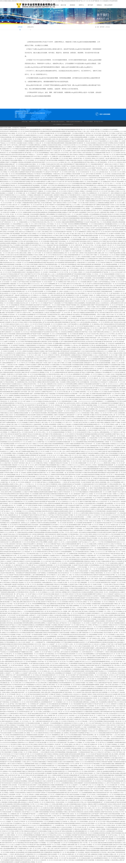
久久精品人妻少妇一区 (9, 414)
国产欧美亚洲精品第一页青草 (31, 731)
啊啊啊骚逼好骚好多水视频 (9, 590)
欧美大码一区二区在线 (78, 318)
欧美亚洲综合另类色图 (56, 137)
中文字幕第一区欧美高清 (67, 224)
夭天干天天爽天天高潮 (109, 199)
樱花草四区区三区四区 (53, 179)
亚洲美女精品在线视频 (43, 287)
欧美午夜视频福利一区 (55, 339)
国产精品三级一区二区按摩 (89, 584)
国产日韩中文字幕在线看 (51, 586)
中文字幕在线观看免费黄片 (22, 534)
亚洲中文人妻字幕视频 (81, 403)
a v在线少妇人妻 (78, 657)
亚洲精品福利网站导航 (62, 603)
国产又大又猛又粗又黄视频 (117, 372)
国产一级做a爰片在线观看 (18, 295)
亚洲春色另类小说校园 (42, 445)
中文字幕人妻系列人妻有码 (90, 534)
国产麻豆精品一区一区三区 (31, 152)
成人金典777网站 (28, 453)
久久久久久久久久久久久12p (53, 162)
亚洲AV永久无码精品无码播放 (94, 353)
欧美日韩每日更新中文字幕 (32, 709)
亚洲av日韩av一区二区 (80, 428)
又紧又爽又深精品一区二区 (52, 684)
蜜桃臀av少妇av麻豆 (64, 804)
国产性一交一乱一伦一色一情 (49, 468)
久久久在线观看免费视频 (12, 651)
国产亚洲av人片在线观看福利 (96, 686)
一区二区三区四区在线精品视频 (16, 503)
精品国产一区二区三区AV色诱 (54, 518)
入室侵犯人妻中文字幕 (47, 607)
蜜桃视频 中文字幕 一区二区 (72, 156)
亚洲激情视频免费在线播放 (79, 239)
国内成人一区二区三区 (111, 661)
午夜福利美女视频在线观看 (106, 357)
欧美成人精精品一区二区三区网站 (95, 279)
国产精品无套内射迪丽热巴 (34, 694)
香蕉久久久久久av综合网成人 (112, 131)
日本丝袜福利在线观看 (77, 362)
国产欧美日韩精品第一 (18, 665)
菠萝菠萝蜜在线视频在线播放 (101, 530)
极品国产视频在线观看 (52, 605)
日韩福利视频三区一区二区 (59, 852)
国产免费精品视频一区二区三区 (13, 507)
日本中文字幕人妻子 (107, 723)
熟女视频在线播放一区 (36, 561)
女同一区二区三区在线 (115, 245)
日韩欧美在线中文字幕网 (33, 771)
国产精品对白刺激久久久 (64, 447)
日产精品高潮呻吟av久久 (103, 141)
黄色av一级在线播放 (17, 572)
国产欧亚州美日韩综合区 (44, 576)
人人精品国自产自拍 (32, 177)
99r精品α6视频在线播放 (24, 156)
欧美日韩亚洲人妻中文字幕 (56, 617)
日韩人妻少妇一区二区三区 (69, 285)
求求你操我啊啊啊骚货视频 (76, 561)
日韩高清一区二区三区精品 (100, 391)
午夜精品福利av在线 (19, 811)
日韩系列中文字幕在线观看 (75, 434)
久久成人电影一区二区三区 (19, 478)
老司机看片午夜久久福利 (108, 700)
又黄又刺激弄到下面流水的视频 (9, 160)
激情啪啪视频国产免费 (105, 571)
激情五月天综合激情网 (86, 636)
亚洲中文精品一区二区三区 (75, 172)
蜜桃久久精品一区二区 (53, 777)
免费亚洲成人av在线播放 (40, 145)
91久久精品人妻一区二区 (66, 270)
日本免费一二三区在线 (57, 199)
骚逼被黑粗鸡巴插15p (115, 480)
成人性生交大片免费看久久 (52, 366)
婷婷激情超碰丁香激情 (16, 358)
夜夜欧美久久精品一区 (63, 324)
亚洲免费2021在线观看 (30, 320)
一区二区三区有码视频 (92, 428)
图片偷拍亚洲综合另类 (104, 582)
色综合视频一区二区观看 (50, 426)
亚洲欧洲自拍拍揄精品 (63, 141)
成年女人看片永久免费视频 (64, 173)
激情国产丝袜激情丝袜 (11, 218)
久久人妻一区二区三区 (90, 293)
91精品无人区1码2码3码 (11, 183)
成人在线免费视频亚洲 (38, 625)
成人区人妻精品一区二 (115, 141)
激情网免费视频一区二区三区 (18, 480)
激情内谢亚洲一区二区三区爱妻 (40, 268)
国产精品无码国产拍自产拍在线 (73, 131)
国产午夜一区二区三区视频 (39, 303)
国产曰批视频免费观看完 (92, 239)
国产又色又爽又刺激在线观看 (24, 360)
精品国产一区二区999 (61, 312)
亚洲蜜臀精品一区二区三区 (82, 316)
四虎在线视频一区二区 (96, 181)
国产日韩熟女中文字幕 (39, 208)
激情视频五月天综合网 (118, 453)
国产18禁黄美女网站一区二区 (104, 339)
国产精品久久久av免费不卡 (41, 358)
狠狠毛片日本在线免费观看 (8, 788)
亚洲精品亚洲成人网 (85, 343)
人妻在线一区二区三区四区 (117, 362)
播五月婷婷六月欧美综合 (89, 202)
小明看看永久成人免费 (75, 632)
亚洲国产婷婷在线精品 (81, 241)
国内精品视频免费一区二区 (110, 465)
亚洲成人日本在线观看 (8, 231)
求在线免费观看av (73, 197)
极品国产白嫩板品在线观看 (73, 187)
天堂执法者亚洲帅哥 (38, 449)
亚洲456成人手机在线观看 (65, 243)
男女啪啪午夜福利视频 (15, 808)
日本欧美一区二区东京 (62, 357)
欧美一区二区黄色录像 (107, 667)
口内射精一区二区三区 (58, 330)
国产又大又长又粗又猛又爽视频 (117, 522)
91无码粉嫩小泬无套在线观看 (84, 503)
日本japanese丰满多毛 (51, 208)
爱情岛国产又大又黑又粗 (35, 742)
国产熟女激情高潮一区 (112, 759)
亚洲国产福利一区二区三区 (60, 598)
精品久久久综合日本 (62, 827)
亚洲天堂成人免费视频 (60, 592)
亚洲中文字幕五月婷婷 (41, 387)
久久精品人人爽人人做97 (47, 848)
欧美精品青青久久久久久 (64, 759)
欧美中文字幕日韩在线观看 (100, 349)
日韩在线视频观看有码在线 (16, 734)
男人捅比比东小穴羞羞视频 (13, 501)
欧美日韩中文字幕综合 (24, 740)
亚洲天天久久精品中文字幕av (24, 312)
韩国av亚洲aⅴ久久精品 (35, 380)
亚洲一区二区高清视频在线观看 (99, 678)
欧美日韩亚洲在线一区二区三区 (53, 688)
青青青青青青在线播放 (71, 229)
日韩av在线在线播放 (79, 293)
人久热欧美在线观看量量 (71, 542)
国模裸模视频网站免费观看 (92, 684)
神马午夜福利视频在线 (70, 264)
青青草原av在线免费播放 (28, 846)
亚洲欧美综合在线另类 (63, 412)
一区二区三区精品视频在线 (12, 305)
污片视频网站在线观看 (23, 380)
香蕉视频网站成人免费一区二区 (60, 734)
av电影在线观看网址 (89, 139)
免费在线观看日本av (97, 154)
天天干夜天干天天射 (100, 131)
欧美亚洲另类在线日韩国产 (38, 162)
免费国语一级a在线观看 (58, 353)
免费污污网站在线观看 (75, 837)
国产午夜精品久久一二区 (32, 154)
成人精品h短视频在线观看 (60, 781)
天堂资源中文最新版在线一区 (105, 777)
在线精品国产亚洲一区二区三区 (87, 297)
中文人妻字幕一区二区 (77, 763)
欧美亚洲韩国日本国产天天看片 (34, 526)
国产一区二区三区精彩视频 (100, 499)
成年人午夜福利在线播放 (84, 256)
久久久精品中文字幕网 (27, 492)
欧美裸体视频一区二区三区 (105, 428)
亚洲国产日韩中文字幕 (31, 210)
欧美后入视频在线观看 (17, 191)
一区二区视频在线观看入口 (22, 222)
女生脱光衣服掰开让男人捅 (27, 245)
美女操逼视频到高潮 (25, 185)
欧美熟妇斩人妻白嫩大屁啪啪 (7, 216)
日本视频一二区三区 (77, 202)
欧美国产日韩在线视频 (66, 470)
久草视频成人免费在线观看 (34, 195)
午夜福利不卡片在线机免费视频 (57, 204)
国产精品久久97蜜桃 (38, 426)
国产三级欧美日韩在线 (42, 459)
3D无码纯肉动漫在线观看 (74, 678)
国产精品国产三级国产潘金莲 (118, 135)
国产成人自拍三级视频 (97, 779)
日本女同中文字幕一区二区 (53, 457)
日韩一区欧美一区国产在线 (98, 578)
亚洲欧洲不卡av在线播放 (75, 528)
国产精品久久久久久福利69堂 (100, 625)
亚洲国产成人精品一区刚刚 (109, 493)
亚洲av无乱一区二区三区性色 (13, 470)
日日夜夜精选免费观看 (33, 168)
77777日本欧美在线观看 (95, 505)
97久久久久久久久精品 (69, 199)
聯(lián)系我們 (108, 5)
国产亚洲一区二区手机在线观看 (8, 617)
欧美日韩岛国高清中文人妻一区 (38, 318)
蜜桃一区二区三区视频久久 (64, 266)
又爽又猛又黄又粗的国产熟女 (14, 434)
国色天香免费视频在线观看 (107, 420)
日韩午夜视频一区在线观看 (85, 740)
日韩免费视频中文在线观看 (84, 613)
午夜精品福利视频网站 (48, 707)
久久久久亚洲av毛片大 (99, 752)
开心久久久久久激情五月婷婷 (98, 451)
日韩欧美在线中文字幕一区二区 (59, 439)
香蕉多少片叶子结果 (97, 158)
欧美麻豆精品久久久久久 (97, 156)
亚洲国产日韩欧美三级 (45, 168)
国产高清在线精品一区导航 (51, 411)
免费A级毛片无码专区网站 (55, 268)
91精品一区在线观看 (60, 382)
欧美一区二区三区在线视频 (11, 229)
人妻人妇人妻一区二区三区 (56, 717)
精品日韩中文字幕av (62, 208)
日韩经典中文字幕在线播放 (87, 480)
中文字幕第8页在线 (57, 285)
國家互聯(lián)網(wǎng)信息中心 (58, 121)
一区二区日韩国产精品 (111, 179)
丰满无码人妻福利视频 (86, 405)
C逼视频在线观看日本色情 (29, 212)
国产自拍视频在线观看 (76, 135)
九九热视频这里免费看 (77, 424)
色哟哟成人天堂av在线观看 (109, 588)
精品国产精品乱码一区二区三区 (47, 405)
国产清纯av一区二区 (72, 476)
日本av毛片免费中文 (91, 509)
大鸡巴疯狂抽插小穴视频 (87, 412)
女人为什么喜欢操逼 (99, 172)
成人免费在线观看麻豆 (50, 357)
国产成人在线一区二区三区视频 (26, 690)
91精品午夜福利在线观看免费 (84, 264)
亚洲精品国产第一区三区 (90, 362)
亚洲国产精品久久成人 (117, 434)
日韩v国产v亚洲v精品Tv (56, 287)
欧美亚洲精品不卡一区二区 (98, 613)
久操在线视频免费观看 (8, 848)
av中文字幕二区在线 (108, 713)
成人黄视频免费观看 (29, 243)
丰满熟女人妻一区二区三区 (116, 854)
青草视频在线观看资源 (8, 403)
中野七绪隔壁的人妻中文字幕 (90, 411)
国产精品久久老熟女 (87, 145)
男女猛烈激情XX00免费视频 (87, 409)
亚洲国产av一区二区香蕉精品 (29, 704)
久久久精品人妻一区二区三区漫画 (41, 143)
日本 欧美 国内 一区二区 (13, 314)
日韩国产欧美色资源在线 (73, 700)
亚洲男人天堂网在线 (98, 544)
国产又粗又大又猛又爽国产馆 (25, 274)
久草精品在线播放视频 (109, 750)
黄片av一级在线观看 (111, 170)
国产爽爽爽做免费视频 (93, 642)
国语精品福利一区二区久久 (49, 333)
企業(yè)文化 (30, 27)
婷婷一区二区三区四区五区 (45, 252)
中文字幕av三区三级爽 (89, 655)
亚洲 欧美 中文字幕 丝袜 (75, 594)
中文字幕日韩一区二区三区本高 (50, 399)
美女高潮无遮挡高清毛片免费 (92, 276)
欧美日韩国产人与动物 (67, 137)
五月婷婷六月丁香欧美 (117, 164)
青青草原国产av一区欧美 (74, 578)
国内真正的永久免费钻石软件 (108, 295)
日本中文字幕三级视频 (14, 355)
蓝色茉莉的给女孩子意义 (9, 262)
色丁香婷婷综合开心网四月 (38, 746)
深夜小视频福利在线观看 (40, 420)
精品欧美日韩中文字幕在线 (73, 480)
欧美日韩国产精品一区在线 (113, 268)
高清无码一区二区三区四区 (53, 844)
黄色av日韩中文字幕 (91, 418)
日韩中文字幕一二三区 (52, 387)
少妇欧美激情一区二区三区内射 (9, 786)
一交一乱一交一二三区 (103, 237)
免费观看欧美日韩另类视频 (94, 688)
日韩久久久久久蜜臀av (104, 738)
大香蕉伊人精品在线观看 (57, 472)
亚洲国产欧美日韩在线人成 (80, 341)
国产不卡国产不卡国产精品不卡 (81, 189)
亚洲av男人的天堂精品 (54, 657)
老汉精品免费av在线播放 (60, 615)
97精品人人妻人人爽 (14, 407)
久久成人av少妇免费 (98, 355)
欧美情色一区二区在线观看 (31, 493)
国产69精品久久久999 (24, 378)
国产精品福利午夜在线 (105, 214)
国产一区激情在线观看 (72, 848)
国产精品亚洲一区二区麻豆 (114, 289)
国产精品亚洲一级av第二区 (43, 137)
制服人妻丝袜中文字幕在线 (44, 601)
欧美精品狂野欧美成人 (119, 488)
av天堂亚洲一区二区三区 (22, 262)
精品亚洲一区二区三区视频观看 (67, 850)
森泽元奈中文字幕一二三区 (100, 576)
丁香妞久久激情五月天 (55, 152)
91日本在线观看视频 (53, 499)
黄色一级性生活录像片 (88, 135)
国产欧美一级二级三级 (7, 569)
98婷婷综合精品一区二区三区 (16, 131)
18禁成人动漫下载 (78, 611)
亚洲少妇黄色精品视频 (70, 549)
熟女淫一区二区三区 (76, 326)
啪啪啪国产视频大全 (53, 492)
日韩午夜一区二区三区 (55, 133)
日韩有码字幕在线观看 (30, 131)
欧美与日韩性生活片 (86, 170)
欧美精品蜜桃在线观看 (112, 266)
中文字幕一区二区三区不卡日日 (109, 430)
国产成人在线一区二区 (93, 563)
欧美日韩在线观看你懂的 (91, 783)
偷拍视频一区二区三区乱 (36, 289)
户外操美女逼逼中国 (50, 164)
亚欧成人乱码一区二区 (72, 520)
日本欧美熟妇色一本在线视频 (71, 810)
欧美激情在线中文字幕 (25, 409)
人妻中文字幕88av (42, 239)
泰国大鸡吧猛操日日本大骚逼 (118, 193)
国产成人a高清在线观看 (105, 628)
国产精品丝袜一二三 (58, 650)
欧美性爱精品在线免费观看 (49, 522)
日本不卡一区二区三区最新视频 (49, 646)
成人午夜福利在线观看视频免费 (92, 802)
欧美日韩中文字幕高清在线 (28, 347)
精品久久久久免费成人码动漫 (13, 499)
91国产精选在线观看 (27, 798)
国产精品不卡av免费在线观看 (76, 141)
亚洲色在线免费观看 (53, 345)
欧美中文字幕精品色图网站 (24, 509)
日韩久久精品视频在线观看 (83, 305)
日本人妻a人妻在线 (85, 389)
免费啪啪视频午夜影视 (35, 225)
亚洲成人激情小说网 (118, 243)
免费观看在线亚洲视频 (78, 518)
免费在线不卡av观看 (45, 181)
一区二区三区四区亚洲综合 (49, 578)
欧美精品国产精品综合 (75, 696)
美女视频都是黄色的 (37, 678)
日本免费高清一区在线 (42, 705)
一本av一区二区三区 (61, 779)
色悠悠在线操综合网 (88, 484)
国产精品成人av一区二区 (12, 158)
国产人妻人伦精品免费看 (15, 439)
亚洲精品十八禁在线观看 (86, 191)
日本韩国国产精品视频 (50, 466)
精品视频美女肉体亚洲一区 (80, 642)
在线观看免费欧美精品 (120, 742)
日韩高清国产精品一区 (28, 659)
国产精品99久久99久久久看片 (113, 145)
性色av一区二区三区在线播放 (108, 260)
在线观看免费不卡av (81, 306)
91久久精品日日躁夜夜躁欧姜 (10, 276)
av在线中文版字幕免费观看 (9, 547)
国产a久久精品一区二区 (57, 721)
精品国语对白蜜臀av (93, 252)
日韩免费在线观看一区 (76, 800)
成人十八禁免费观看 (49, 513)
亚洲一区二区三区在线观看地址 (35, 478)
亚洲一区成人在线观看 (46, 715)
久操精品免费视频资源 (7, 362)
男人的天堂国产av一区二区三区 (58, 524)
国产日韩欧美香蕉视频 (82, 675)
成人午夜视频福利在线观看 (14, 517)
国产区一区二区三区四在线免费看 (113, 657)
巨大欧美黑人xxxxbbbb (85, 168)
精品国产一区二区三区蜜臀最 (55, 281)
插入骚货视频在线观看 (22, 513)
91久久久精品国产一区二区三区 (54, 644)
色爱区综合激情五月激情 (44, 316)
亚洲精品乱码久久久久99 (77, 385)
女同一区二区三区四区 (73, 709)
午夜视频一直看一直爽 (52, 247)
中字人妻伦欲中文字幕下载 (49, 172)
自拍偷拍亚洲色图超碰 (58, 432)
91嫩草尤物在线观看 (119, 166)
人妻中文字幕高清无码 (78, 270)
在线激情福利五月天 (103, 411)
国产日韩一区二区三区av (18, 646)
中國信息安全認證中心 (45, 121)
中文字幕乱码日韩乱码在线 (36, 222)
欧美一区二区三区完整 (58, 675)
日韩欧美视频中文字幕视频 (11, 752)
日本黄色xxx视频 (119, 199)
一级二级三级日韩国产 (69, 472)
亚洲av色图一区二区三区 (110, 156)
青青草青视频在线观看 (101, 385)
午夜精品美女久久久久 (22, 742)
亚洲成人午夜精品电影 (89, 611)
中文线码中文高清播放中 (31, 364)
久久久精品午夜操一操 (7, 463)
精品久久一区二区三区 (40, 507)
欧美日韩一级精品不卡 (44, 154)
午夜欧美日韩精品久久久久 (63, 466)
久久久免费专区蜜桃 (83, 513)
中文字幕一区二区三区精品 (70, 272)
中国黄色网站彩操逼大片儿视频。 (69, 401)
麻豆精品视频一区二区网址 (11, 335)
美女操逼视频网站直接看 (22, 370)
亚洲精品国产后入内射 (35, 650)
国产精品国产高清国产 (36, 333)
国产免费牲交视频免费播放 (51, 175)
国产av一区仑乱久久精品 (84, 229)
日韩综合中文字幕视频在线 (65, 337)
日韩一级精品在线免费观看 (115, 798)
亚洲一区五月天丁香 (90, 729)
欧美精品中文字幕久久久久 (51, 497)
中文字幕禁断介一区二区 (44, 842)
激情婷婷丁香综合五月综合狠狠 (30, 434)
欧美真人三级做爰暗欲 (69, 563)
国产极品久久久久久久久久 (49, 360)
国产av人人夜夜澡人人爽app (60, 678)
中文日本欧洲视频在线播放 (74, 734)
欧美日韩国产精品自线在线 (47, 262)
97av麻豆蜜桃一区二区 (9, 565)
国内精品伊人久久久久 (75, 412)
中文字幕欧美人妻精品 (34, 362)
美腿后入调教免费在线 (64, 349)
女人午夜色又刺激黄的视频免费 (51, 588)
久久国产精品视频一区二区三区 (77, 276)
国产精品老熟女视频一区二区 (116, 663)
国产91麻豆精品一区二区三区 (71, 231)
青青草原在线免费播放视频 (72, 445)
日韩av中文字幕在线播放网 (86, 185)
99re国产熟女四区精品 (60, 378)
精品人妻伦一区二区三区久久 (23, 596)
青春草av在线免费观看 (80, 212)
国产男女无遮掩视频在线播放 (51, 146)
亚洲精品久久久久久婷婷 (103, 374)
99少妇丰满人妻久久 (58, 619)
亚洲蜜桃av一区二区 (12, 299)
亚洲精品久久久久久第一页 (40, 517)
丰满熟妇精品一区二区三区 (16, 283)
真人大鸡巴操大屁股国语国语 (37, 534)
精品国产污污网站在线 (106, 507)
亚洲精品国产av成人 (86, 578)
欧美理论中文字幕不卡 (25, 411)
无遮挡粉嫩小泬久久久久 (22, 511)
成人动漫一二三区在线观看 (95, 667)
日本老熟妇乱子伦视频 (57, 526)
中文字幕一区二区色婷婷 (104, 438)
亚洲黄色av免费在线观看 (100, 528)
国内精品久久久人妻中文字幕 (111, 332)
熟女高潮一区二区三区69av (35, 432)
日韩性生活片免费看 (60, 449)
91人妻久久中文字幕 (7, 646)
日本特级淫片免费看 (116, 187)
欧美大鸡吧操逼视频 (96, 229)
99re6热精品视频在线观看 (9, 827)
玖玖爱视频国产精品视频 (51, 773)
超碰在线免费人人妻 (39, 424)
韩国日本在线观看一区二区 (41, 291)
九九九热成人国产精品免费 (14, 497)
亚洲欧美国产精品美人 (49, 218)
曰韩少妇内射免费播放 (43, 819)
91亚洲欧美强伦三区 (45, 817)
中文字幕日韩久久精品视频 (15, 143)
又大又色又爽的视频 (87, 800)
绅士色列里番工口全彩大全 (14, 206)
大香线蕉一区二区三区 (33, 299)
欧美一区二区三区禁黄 (112, 698)
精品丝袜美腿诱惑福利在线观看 (56, 792)
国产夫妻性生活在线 (32, 580)
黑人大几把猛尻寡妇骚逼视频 (43, 810)
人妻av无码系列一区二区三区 (85, 378)
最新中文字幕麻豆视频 (85, 501)
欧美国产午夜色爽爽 (26, 146)
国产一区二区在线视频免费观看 (105, 370)
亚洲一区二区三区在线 (14, 409)
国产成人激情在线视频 (45, 771)
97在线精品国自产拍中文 (76, 411)
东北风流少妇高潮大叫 (22, 197)
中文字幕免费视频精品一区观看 (49, 173)
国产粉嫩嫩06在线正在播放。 (26, 651)
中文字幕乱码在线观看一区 (7, 811)
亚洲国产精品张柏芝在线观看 (99, 393)
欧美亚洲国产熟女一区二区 (43, 472)
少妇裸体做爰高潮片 (57, 148)
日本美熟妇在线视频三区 (42, 796)
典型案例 (72, 5)
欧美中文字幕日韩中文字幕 (42, 657)
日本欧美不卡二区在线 (62, 798)
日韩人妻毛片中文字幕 (91, 233)
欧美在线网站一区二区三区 (36, 671)
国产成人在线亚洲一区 (82, 347)
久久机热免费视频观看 (5, 191)
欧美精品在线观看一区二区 (26, 412)
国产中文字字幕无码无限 (40, 314)
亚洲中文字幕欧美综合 (49, 520)
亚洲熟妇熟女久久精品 (97, 526)
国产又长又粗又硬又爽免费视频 (90, 738)
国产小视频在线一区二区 (41, 191)
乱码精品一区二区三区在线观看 (36, 466)
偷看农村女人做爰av (39, 237)
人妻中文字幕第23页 (90, 173)
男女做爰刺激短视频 (81, 705)
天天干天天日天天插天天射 (21, 443)
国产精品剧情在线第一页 (37, 139)
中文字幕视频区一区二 (101, 611)
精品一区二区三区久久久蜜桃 (94, 328)
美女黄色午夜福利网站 (16, 291)
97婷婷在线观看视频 (43, 811)
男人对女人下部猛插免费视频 (77, 258)
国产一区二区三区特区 (62, 172)
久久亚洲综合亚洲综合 (88, 160)
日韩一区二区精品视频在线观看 (93, 164)
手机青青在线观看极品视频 (104, 549)
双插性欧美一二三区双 (38, 752)
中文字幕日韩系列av (62, 790)
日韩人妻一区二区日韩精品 (44, 673)
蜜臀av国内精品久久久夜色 (24, 802)
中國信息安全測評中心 (33, 121)
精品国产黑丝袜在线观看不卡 (75, 208)
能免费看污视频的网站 (39, 214)
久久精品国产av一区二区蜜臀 (48, 156)
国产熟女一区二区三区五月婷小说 (94, 133)
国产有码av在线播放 (39, 536)
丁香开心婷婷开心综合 (25, 233)
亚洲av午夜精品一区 (23, 168)
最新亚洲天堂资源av (85, 788)
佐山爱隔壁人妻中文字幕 (105, 453)
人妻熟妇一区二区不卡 (32, 252)
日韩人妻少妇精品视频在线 (62, 139)
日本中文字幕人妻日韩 (38, 274)
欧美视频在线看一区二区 (65, 239)
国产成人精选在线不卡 (7, 605)
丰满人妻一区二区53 (51, 376)
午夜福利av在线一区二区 (28, 457)
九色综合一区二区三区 (75, 813)
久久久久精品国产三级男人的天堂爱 (108, 239)
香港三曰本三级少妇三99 (18, 278)
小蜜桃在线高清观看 (54, 796)
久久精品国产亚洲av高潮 (81, 692)
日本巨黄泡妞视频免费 (64, 682)
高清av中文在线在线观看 (119, 617)
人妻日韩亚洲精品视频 (50, 740)
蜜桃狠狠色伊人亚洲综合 (85, 231)
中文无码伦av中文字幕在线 (26, 844)
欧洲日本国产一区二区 (111, 619)
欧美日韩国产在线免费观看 (105, 434)
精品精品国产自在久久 (65, 677)
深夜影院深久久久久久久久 (37, 135)
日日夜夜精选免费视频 (38, 532)
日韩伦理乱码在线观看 (56, 436)
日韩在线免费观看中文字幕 (9, 567)
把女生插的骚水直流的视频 (38, 407)
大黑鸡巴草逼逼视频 (116, 833)
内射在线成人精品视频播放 (56, 811)
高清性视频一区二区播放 (62, 571)
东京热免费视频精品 (44, 152)
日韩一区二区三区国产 (70, 252)
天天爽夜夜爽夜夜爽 (73, 308)
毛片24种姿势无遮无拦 (61, 214)
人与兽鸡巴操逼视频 (101, 794)
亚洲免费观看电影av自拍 (114, 411)
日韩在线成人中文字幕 (36, 335)
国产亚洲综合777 (86, 590)
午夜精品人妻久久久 (77, 468)
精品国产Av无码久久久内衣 (112, 204)
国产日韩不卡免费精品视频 (7, 422)
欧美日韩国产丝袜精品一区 (65, 763)
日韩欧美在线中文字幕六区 (58, 289)
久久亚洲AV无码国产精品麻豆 (75, 596)
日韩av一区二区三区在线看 (101, 409)
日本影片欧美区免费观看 (32, 702)
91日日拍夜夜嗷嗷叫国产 (51, 310)
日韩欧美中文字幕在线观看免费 (58, 154)
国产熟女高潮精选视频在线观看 (94, 588)
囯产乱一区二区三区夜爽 (15, 653)
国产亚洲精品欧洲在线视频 (29, 572)
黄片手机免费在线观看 (110, 225)
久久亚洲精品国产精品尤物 (62, 736)
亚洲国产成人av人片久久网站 (72, 204)
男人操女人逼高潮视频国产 (80, 175)
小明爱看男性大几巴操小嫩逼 (45, 330)
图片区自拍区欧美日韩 (108, 526)
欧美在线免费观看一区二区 (38, 366)
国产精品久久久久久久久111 (60, 621)
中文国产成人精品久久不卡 (84, 542)
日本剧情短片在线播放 (38, 351)
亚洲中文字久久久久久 (69, 428)
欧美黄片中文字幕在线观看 (27, 723)
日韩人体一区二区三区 (107, 247)
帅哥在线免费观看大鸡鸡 (36, 638)
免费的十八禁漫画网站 (64, 345)
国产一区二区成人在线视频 (109, 137)
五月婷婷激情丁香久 (69, 547)
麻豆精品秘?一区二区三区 (43, 544)
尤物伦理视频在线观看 (64, 486)
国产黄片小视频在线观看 (110, 569)
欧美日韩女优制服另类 (19, 287)
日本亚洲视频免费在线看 (49, 335)
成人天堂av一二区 (74, 607)
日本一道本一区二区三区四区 (33, 848)
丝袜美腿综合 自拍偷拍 (96, 143)
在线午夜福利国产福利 (72, 380)
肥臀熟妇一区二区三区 (23, 160)
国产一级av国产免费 (107, 158)
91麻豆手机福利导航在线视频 (52, 351)
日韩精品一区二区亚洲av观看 (56, 756)
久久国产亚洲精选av (41, 572)
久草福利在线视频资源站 (79, 588)
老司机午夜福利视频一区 (54, 341)
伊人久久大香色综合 (117, 162)
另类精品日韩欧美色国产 (90, 337)
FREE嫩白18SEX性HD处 (96, 414)
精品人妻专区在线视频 (7, 287)
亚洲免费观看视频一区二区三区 (67, 245)
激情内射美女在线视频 (93, 474)
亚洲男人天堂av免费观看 (88, 193)
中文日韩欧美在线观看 (16, 141)
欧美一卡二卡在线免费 (55, 825)
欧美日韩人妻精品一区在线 (112, 235)
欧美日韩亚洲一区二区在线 (50, 150)
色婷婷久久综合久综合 (56, 750)
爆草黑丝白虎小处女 (60, 299)
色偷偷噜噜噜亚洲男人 (89, 426)
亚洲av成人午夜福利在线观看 (36, 599)
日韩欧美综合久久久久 (103, 680)
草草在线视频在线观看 (79, 796)
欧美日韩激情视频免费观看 (73, 218)
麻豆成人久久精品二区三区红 (30, 239)
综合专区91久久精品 (62, 254)
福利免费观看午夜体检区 (76, 663)
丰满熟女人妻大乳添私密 (118, 258)
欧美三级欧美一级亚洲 (71, 158)
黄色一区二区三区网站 (109, 133)
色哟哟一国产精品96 (82, 524)
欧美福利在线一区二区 (68, 617)
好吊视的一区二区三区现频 (14, 202)
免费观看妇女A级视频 (72, 332)
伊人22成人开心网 (20, 642)
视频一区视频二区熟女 (16, 846)
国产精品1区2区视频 (99, 218)
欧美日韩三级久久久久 (88, 515)
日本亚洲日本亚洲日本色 (79, 418)
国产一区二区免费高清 (113, 447)
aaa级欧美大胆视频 (26, 707)
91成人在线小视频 (51, 686)
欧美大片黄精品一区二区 (73, 389)
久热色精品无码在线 (52, 145)
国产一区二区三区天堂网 (108, 769)
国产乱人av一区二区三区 (28, 507)
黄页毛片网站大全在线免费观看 (13, 492)
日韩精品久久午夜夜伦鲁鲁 (86, 555)
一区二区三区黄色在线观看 (95, 224)
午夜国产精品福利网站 (114, 252)
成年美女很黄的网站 (85, 322)
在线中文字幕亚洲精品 (38, 586)
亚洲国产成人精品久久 (99, 225)
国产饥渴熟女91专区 (99, 376)
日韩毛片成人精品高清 (28, 208)
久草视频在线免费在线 (93, 492)
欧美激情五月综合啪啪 (111, 580)
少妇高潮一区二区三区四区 (51, 663)
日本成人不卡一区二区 (42, 270)
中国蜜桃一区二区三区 (35, 229)
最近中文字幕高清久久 (16, 239)
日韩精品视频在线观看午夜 (71, 143)
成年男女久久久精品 (85, 156)
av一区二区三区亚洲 (14, 520)
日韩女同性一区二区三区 (106, 474)
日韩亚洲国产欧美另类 (24, 773)
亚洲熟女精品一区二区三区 (116, 518)
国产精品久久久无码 (110, 752)
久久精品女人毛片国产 (89, 227)
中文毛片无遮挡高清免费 (100, 484)
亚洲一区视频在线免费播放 (24, 170)
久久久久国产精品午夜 (110, 378)
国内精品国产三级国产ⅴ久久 (81, 493)
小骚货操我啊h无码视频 (68, 287)
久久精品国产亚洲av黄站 (106, 243)
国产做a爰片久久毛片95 (88, 366)
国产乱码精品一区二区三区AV (51, 488)
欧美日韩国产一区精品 (12, 366)
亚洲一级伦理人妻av (58, 293)
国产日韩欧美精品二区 (14, 559)
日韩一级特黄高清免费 (46, 195)
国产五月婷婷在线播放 (41, 831)
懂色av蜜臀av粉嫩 (21, 601)
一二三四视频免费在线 (41, 337)
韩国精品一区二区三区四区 (107, 276)
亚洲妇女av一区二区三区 (26, 355)
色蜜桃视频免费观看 (112, 650)
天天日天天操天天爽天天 (103, 534)
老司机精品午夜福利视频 (35, 511)
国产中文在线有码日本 (33, 372)
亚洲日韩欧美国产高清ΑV (14, 551)
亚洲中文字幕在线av (58, 306)
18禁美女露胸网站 (50, 214)
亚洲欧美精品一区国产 (50, 202)
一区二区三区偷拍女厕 (72, 333)
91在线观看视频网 (91, 727)
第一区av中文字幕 (106, 197)
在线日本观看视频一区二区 (105, 692)
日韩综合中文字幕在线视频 (55, 177)
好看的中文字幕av (43, 503)
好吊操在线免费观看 (114, 468)
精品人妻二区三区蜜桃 (64, 146)
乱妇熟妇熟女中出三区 (56, 611)
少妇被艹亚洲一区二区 (30, 549)
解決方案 (63, 5)
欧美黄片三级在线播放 (27, 272)
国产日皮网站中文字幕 (21, 580)
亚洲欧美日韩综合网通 (68, 416)
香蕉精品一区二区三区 (25, 520)
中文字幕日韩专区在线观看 (80, 819)
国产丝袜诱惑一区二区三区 (38, 802)
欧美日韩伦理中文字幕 (51, 507)
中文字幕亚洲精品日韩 (20, 842)
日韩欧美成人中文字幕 (8, 326)
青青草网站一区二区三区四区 (103, 173)
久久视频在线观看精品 (30, 345)
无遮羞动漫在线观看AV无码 (10, 372)
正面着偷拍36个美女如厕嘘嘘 (102, 372)
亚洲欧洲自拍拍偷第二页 (31, 765)
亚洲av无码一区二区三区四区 (63, 686)
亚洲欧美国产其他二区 (113, 702)
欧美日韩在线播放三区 (97, 146)
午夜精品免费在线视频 (93, 175)
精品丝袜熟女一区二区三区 (87, 376)
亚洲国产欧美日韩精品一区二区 (83, 526)
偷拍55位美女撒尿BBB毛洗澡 (43, 131)
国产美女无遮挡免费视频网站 (28, 189)
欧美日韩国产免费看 (10, 370)
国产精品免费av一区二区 (98, 301)
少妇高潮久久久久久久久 (69, 291)
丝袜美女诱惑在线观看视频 (27, 175)
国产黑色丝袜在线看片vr (38, 411)
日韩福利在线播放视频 (17, 619)
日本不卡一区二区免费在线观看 (20, 251)
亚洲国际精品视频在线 (94, 189)
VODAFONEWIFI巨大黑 (88, 399)
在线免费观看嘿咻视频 (57, 443)
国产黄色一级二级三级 (23, 719)
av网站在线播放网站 (52, 412)
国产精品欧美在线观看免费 (15, 237)
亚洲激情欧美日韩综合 (23, 328)
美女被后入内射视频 (27, 143)
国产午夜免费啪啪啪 (29, 684)
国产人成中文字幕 (60, 156)
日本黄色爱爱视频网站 (52, 189)
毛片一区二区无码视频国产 (10, 719)
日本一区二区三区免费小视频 (90, 237)
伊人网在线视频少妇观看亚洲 (100, 289)
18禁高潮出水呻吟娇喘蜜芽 (24, 162)
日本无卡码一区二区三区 (99, 191)
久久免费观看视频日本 (110, 401)
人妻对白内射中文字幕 (81, 563)
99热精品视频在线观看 (47, 675)
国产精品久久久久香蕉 (37, 395)
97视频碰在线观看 (24, 588)
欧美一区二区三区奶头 (48, 476)
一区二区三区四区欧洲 (105, 175)
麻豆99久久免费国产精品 (42, 391)
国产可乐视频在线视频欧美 (87, 599)
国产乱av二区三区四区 (22, 432)
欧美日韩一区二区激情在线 (81, 247)
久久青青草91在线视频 (88, 536)
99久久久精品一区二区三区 (99, 636)
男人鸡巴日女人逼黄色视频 (74, 806)
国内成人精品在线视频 (117, 175)
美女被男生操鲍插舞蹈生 (64, 135)
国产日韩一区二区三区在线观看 (32, 754)
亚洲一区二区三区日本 (12, 266)
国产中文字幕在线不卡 (44, 260)
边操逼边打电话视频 (99, 139)
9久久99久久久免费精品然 (86, 767)
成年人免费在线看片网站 (103, 212)
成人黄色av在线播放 (86, 603)
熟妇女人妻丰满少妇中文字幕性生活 (92, 677)
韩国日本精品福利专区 (50, 534)
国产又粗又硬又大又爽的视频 (53, 470)
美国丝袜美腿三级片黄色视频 (114, 528)
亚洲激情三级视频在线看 (102, 418)
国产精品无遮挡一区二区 (33, 856)
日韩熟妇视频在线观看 (56, 692)
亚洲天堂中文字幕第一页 (14, 189)
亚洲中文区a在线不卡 (66, 339)
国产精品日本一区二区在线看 (40, 272)
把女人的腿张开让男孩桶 (64, 314)
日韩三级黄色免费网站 (80, 438)
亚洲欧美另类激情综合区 (41, 428)
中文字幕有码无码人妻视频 (18, 187)
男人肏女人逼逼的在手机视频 (61, 590)
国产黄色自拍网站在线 (35, 713)
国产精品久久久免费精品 (81, 667)
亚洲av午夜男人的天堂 (68, 281)
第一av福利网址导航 (102, 318)
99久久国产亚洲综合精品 (87, 449)
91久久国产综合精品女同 (69, 505)
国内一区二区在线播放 (18, 455)
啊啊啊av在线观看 (39, 141)
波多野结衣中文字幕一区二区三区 (56, 445)
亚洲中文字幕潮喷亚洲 (5, 195)
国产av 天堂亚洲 (116, 339)
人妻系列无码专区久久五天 (109, 256)
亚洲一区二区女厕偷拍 (82, 295)
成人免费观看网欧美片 (76, 374)
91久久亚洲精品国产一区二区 (114, 349)
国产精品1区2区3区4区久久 (57, 549)
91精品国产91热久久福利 (118, 492)
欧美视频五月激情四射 (48, 478)
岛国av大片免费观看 (51, 827)
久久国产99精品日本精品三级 (53, 200)
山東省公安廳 (24, 121)
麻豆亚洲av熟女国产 (5, 490)
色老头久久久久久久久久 (91, 518)
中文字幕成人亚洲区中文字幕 (60, 235)
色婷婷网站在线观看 (24, 393)
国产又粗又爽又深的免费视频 (95, 470)
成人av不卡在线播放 (70, 330)
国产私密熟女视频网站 (54, 166)
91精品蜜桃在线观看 (111, 511)
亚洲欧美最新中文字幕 (109, 848)
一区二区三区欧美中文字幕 (76, 572)
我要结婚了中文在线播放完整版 (94, 395)
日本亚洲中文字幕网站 (107, 143)
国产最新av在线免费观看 (28, 166)
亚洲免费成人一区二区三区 (8, 135)
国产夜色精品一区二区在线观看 (107, 148)
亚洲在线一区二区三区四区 (110, 858)
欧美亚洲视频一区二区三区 (48, 700)
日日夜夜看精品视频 (52, 572)
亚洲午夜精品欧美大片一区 (89, 651)
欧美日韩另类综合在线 (75, 634)
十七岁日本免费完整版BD (86, 204)
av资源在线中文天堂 (115, 200)
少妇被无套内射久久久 (82, 262)
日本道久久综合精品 (83, 380)
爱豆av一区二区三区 (32, 204)
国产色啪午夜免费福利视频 (112, 451)
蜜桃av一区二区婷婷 (59, 264)
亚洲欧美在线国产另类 (55, 241)
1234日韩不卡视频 (68, 443)
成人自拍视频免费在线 (14, 806)
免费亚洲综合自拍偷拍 (87, 499)
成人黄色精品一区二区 (101, 310)
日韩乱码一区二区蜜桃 (74, 511)
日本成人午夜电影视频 (67, 227)
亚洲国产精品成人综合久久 (82, 420)
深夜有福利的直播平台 (70, 262)
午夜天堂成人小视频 (21, 544)
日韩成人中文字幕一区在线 (85, 520)
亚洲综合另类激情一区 (80, 133)
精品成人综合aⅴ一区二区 (17, 630)
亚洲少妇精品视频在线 (7, 545)
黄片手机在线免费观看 (12, 393)
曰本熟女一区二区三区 (80, 249)
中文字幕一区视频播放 (18, 364)
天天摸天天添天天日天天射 (23, 590)
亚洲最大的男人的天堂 (23, 638)
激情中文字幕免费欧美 (79, 665)
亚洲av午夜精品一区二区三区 (55, 191)
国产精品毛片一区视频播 (26, 310)
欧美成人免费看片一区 (109, 461)
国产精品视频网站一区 (36, 185)
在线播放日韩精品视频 (73, 798)
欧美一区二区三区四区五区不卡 (102, 193)
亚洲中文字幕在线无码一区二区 (67, 492)
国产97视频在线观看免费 (78, 164)
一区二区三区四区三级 (49, 806)
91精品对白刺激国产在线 (57, 297)
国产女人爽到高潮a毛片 (110, 358)
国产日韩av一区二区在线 (87, 806)
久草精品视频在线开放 (47, 829)
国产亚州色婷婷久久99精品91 (46, 615)
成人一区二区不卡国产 (88, 407)
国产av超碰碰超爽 (46, 289)
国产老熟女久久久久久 (98, 387)
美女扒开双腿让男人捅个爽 (110, 632)
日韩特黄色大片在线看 (69, 725)
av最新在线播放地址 (80, 850)
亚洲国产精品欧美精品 (77, 266)
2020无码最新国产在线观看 (35, 609)
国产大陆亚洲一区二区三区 (30, 401)
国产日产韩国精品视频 (103, 665)
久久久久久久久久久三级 (84, 177)
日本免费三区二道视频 (35, 266)
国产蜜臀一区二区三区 (71, 513)
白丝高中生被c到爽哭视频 (62, 237)
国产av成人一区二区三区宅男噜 (78, 486)
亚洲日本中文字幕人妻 (31, 601)
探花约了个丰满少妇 (24, 385)
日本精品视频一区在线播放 (110, 717)
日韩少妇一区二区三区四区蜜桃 (41, 241)
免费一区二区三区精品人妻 (34, 675)
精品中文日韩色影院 (84, 368)
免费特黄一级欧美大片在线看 (48, 187)
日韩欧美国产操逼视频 (99, 160)
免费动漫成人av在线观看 (74, 170)
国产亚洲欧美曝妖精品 (90, 447)
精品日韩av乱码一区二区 (26, 303)
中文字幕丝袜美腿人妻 (37, 767)
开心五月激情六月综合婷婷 (118, 214)
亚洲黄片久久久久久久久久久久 (56, 358)
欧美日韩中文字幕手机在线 (98, 177)
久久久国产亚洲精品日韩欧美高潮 (108, 565)
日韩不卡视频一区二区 (95, 254)
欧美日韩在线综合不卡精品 (66, 488)
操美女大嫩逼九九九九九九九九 (31, 283)
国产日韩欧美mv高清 (49, 378)
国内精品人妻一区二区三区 (62, 405)
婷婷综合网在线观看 (92, 472)
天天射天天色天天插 (91, 212)
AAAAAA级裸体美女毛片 (39, 183)
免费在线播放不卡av (24, 289)
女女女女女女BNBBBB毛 (13, 441)
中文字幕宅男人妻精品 (16, 376)
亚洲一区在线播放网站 (101, 702)
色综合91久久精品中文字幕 (85, 289)
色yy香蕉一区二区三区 (68, 582)
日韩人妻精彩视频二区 (93, 403)
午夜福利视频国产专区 (119, 775)
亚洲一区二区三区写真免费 (35, 251)
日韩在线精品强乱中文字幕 (114, 185)
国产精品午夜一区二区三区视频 (68, 623)
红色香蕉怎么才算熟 (76, 146)
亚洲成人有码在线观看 (36, 389)
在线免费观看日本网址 (79, 443)
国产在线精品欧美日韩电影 (103, 574)
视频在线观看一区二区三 (93, 628)
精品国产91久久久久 (25, 738)
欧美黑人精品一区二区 (93, 166)
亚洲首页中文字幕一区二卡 (103, 293)
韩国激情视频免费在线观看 (58, 131)
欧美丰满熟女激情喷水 (49, 449)
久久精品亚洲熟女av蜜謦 (116, 860)
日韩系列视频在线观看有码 (31, 503)
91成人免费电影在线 (51, 603)
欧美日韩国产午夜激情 (72, 719)
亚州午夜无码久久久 (88, 596)
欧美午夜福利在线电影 (44, 788)
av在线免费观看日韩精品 (72, 289)
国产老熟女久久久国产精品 (96, 476)
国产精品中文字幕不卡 (54, 551)
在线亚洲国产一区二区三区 (62, 609)
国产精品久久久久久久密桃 (86, 320)
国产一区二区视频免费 (63, 586)
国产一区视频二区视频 (93, 436)
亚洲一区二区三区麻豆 (105, 744)
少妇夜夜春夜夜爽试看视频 (91, 148)
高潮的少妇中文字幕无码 (97, 199)
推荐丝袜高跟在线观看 (78, 671)
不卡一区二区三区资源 (25, 441)
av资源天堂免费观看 (65, 837)
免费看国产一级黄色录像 (15, 301)
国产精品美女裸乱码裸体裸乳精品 (23, 200)
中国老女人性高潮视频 (110, 376)
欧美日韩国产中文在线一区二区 (30, 439)
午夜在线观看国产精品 (78, 704)
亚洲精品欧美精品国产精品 (86, 752)
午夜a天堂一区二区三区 (21, 438)
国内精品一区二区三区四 (40, 243)
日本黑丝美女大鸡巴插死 (18, 765)
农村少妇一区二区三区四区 (64, 385)
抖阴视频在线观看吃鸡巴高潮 (11, 671)
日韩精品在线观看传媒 (5, 137)
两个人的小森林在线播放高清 (47, 698)
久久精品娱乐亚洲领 (117, 353)
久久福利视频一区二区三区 (94, 705)
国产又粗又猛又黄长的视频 (50, 160)
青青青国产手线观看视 (18, 345)
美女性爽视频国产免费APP (117, 403)
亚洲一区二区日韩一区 (5, 214)
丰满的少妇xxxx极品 (98, 495)
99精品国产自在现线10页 (64, 509)
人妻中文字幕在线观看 (39, 465)
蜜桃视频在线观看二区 (35, 858)
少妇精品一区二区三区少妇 (95, 493)
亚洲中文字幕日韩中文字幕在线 (71, 191)
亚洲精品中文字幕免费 (95, 416)
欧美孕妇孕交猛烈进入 (47, 229)
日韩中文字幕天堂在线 (39, 224)
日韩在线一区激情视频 (114, 796)
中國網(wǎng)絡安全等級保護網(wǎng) (74, 121)
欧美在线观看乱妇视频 (7, 727)
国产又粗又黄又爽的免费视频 (89, 370)
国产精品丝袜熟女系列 (102, 478)
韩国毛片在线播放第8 (106, 189)
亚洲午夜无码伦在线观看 (40, 179)
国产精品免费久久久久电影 (79, 727)
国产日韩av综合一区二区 (86, 717)
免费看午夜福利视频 (106, 308)
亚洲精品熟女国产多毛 (20, 860)
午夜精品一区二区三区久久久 (77, 497)
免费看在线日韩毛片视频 (72, 731)
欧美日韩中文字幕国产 (76, 349)
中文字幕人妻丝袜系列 (39, 310)
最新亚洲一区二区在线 (84, 143)
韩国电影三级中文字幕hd (40, 518)
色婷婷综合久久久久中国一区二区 (70, 501)
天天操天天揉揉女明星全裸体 (48, 225)
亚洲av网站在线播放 (114, 773)
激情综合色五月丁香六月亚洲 (47, 856)
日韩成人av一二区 (60, 360)
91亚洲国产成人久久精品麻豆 (68, 166)
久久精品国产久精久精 (95, 623)
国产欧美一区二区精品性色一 (94, 330)
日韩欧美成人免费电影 (91, 183)
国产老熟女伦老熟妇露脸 (36, 172)
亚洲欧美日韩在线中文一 (32, 436)
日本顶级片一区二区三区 (22, 634)
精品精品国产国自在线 (52, 245)
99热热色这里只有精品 (83, 197)
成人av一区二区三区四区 (103, 424)
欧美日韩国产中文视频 (81, 472)
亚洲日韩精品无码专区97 (99, 145)
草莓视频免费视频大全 (108, 740)
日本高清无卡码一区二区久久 (15, 418)
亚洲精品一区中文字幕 (25, 559)
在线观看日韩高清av (21, 353)
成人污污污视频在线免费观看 (41, 825)
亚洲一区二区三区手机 (23, 218)
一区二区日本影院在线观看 (115, 478)
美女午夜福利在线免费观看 (68, 395)
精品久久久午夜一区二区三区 (78, 509)
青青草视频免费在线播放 (31, 341)
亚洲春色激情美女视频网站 (102, 364)
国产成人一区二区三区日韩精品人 (70, 268)
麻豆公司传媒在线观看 (84, 646)
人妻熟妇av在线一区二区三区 (71, 455)
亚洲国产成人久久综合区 (11, 150)
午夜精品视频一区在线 (28, 214)
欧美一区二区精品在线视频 (59, 765)
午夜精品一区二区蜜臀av (94, 295)
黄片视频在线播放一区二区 (10, 509)
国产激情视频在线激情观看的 (88, 314)
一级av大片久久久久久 (96, 220)
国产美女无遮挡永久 (76, 314)
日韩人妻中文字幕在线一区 (74, 439)
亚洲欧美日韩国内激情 (76, 677)
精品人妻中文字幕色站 (76, 466)
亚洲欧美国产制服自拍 (33, 474)
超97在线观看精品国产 (69, 526)
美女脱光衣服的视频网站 (48, 380)
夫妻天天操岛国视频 (17, 137)
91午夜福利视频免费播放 (75, 357)
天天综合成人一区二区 (11, 696)
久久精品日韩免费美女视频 (76, 139)
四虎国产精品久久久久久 (40, 245)
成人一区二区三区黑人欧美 (7, 252)
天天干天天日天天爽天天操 (16, 260)
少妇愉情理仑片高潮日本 (100, 266)
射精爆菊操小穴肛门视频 (17, 243)
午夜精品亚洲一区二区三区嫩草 (61, 251)
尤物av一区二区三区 (60, 856)
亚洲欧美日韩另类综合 (115, 557)
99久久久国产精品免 (28, 249)
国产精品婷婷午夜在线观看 (101, 754)
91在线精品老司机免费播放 (22, 225)
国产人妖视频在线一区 (44, 416)
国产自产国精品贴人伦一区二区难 (48, 709)
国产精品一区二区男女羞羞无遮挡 (70, 168)
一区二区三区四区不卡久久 (23, 555)
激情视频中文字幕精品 (89, 572)
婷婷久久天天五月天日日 (114, 515)
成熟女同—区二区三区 (78, 148)
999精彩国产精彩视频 (70, 305)
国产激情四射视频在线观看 (51, 249)
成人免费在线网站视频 (62, 225)
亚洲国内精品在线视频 (56, 493)
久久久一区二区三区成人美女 (38, 484)
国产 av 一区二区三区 (29, 133)
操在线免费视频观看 (105, 360)
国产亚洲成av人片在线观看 (72, 320)
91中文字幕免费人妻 (19, 605)
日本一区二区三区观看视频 (96, 640)
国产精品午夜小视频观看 (107, 838)
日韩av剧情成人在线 (47, 231)
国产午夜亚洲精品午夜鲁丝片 (59, 719)
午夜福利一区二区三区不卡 (31, 725)
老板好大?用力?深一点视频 (21, 769)
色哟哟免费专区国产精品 (11, 380)
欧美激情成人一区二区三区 (97, 322)
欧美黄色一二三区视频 (110, 389)
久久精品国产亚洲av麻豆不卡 (22, 736)
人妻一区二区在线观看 (99, 734)
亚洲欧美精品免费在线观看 (57, 143)
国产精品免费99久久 (11, 312)
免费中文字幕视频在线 (100, 580)
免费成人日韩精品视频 (11, 692)
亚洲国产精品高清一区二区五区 (40, 281)
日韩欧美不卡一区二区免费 (113, 208)
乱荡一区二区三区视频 (28, 193)
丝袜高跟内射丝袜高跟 (26, 808)
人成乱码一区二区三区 (58, 542)
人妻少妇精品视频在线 (37, 312)
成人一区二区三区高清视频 (113, 794)
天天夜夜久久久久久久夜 (30, 247)
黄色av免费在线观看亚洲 (108, 220)
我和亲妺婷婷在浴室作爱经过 (25, 183)
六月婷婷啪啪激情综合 (55, 630)
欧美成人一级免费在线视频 (102, 598)
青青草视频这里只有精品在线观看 (14, 387)
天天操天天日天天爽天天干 (60, 596)
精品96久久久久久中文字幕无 (107, 333)
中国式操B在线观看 (57, 771)
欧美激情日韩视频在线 (111, 613)
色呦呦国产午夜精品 (50, 655)
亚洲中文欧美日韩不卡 (118, 428)
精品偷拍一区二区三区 (86, 358)
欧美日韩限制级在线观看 (36, 557)
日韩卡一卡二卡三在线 (72, 214)
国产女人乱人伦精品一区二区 (52, 206)
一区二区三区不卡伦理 (40, 457)
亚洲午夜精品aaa (37, 607)
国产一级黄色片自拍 (106, 164)
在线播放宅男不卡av (7, 148)
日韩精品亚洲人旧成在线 (75, 160)
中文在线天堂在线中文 (28, 237)
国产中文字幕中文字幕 (26, 530)
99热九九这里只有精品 (29, 418)
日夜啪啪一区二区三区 (104, 524)
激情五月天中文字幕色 (5, 278)
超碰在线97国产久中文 (15, 825)
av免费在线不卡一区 (34, 615)
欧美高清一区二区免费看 (47, 197)
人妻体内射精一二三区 (81, 330)
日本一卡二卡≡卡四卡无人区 (20, 362)
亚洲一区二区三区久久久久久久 (111, 384)
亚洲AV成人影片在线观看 (111, 694)
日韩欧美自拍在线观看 (108, 721)
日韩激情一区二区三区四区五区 (75, 426)
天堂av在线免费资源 (59, 262)
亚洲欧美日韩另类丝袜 (74, 397)
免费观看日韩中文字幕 (10, 555)
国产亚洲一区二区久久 (43, 210)
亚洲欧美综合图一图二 (10, 594)
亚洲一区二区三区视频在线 (73, 669)
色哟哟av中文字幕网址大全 (74, 193)
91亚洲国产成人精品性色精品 (60, 197)
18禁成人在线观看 (62, 484)
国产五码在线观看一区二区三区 (49, 324)
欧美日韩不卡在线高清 (99, 150)
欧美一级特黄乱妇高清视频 (32, 480)
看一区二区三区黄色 (120, 172)
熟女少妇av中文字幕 (39, 759)
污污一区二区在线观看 (80, 281)
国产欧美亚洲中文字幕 (19, 416)
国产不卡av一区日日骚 (34, 326)
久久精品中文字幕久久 (86, 195)
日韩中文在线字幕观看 (32, 264)
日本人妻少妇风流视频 (27, 397)
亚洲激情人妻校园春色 (14, 395)
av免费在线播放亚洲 (88, 266)
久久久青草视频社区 (100, 609)
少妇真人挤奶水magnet (20, 231)
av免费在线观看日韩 (115, 303)
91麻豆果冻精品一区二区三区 (102, 572)
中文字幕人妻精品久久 (91, 557)
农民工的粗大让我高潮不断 (46, 781)
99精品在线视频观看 (17, 256)
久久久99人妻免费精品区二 (18, 709)
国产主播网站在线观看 (40, 193)
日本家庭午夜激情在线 (63, 530)
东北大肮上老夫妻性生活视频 (67, 420)
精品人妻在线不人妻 (109, 195)
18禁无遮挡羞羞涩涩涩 (74, 559)
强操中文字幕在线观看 (9, 333)
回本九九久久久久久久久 (65, 183)
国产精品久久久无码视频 (47, 482)
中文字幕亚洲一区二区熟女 (43, 669)
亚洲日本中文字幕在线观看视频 (24, 268)
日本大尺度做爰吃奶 (65, 538)
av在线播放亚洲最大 (96, 603)
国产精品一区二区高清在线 (84, 158)
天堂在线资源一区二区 (62, 636)
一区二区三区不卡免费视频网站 (48, 283)
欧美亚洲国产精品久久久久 (39, 453)
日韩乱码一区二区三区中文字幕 (49, 266)
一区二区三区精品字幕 (17, 337)
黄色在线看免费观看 (5, 391)
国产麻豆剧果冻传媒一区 (108, 341)
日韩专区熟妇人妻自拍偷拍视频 (14, 623)
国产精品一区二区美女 (5, 586)
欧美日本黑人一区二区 (35, 384)
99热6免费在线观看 (90, 303)
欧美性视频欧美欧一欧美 (86, 382)
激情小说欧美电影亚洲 (60, 513)
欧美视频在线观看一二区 (68, 133)
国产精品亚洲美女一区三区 (104, 162)
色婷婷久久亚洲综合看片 (12, 582)
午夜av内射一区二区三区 (109, 154)
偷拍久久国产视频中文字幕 (45, 434)
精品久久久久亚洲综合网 (65, 366)
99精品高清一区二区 (17, 465)
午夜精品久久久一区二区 (34, 800)
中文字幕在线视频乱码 (9, 642)
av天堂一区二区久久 (73, 646)
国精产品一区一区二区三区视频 (110, 395)
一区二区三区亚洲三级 (62, 522)
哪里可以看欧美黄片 (7, 332)
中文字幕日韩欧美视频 (119, 838)
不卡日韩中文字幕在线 (30, 758)
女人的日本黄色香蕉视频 (51, 759)
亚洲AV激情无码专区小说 (113, 270)
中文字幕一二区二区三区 (119, 328)
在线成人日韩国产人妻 (116, 206)
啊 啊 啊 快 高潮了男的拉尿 (111, 322)
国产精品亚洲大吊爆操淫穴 (49, 790)
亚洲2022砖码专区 (110, 725)
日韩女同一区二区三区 (62, 397)
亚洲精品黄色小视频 (65, 567)
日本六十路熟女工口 (34, 443)
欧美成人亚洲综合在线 (113, 804)
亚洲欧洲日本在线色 (44, 725)
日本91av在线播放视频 (11, 522)
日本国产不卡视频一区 (116, 422)
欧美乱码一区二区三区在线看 (11, 181)
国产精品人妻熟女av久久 (91, 162)
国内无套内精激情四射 (86, 698)
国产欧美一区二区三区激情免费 (44, 320)
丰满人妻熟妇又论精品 (100, 297)
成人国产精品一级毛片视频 (65, 605)
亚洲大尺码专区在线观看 (108, 765)
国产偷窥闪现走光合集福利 (72, 372)
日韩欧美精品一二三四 (34, 227)
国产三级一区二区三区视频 (79, 243)
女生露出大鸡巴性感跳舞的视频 (66, 761)
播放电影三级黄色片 (40, 347)
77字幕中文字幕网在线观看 (31, 576)
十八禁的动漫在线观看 (118, 474)
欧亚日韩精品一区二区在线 (36, 220)
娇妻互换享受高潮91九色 (61, 659)
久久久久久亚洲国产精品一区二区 (40, 441)
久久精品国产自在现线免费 (29, 796)
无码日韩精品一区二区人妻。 (43, 461)
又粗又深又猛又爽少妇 (63, 572)
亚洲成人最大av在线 (47, 251)
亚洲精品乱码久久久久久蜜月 (33, 231)
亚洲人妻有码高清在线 (56, 295)
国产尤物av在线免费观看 (40, 844)
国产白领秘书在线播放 (47, 858)
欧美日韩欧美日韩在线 (16, 644)
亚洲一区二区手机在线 (77, 746)
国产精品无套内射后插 (117, 308)
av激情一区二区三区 (65, 374)
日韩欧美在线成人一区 (101, 827)
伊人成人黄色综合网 (27, 488)
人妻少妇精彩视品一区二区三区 (112, 503)
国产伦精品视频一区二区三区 (57, 158)
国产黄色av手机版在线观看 (72, 185)
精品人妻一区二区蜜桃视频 (97, 731)
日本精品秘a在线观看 (75, 748)
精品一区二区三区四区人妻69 (102, 736)
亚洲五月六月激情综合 (92, 241)
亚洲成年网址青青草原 (47, 511)
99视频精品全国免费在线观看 (66, 179)
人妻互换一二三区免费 (106, 638)
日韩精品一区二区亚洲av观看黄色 (96, 179)
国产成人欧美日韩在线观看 (45, 765)
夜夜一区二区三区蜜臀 (101, 447)
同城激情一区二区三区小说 (45, 619)
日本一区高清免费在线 (111, 592)
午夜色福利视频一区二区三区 (55, 272)
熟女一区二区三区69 (17, 214)
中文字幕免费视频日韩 (62, 653)
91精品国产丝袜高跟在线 (18, 584)
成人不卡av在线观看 (37, 360)
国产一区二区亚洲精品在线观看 (21, 164)
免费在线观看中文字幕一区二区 (69, 503)
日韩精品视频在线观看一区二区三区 (85, 630)
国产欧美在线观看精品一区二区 (66, 249)
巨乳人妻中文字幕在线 (26, 790)
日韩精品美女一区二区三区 (115, 601)
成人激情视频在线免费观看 (100, 345)
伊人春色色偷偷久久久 (5, 251)
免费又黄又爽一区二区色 (81, 245)
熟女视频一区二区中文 (88, 567)
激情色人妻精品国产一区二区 (12, 306)
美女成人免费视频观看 (53, 239)
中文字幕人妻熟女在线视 (20, 252)
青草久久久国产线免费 (16, 374)
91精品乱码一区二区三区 (114, 459)
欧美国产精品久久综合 (114, 397)
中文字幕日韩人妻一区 (113, 345)
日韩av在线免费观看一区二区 (67, 684)
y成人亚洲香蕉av (65, 732)
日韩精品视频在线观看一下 (107, 291)
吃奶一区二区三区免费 (60, 220)
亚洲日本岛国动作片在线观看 (110, 287)
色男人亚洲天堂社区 (37, 468)
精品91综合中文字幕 (27, 744)
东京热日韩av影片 (4, 131)
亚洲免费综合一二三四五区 (60, 482)
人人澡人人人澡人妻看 (107, 168)
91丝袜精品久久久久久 (115, 443)
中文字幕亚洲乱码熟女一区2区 (75, 534)
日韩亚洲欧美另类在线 (50, 397)
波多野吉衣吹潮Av (71, 403)
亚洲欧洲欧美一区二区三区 (13, 343)
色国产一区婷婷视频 (47, 306)
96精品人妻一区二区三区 (90, 141)
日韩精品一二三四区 (56, 316)
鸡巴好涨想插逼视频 (9, 264)
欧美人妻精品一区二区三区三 (15, 133)
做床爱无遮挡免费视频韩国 (98, 661)
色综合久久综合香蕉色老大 (102, 303)
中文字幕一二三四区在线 (6, 364)
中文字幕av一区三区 (93, 245)
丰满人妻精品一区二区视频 (51, 135)
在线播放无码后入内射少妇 (109, 181)
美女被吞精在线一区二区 (104, 233)
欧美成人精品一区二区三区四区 (40, 553)
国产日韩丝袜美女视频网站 (92, 453)
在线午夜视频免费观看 (71, 775)
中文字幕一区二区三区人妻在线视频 (34, 584)
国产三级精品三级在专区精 (106, 380)
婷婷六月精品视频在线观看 (15, 349)
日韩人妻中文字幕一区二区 (9, 318)
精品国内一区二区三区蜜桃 (114, 318)
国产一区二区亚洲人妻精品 (65, 744)
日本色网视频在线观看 (31, 819)
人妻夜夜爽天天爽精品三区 (59, 195)
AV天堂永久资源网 (13, 179)
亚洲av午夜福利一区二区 (93, 742)
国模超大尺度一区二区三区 (37, 451)
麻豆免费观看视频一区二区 (98, 264)
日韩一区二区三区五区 (18, 549)
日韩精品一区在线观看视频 (43, 549)
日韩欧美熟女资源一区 (44, 436)
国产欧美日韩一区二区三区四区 (62, 707)
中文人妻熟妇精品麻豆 (52, 517)
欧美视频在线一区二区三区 (18, 702)
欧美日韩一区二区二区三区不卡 (70, 177)
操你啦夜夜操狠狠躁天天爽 (37, 740)
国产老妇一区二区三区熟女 (46, 661)
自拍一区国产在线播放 (116, 727)
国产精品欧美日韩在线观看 (40, 412)
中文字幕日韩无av (19, 403)
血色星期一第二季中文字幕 (27, 258)
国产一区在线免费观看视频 (18, 526)
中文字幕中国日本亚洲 (49, 559)
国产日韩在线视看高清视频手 (79, 274)
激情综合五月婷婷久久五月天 (64, 202)
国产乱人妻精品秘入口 (84, 848)
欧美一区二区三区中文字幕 (29, 445)
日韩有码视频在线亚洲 (112, 827)
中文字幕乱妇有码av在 (45, 769)
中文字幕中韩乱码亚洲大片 (23, 567)
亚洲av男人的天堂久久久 (110, 675)
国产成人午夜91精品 (100, 312)
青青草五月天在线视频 (61, 193)
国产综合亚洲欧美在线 (47, 332)
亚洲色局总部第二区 (12, 540)
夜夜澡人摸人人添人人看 (67, 162)
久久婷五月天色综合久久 (100, 268)
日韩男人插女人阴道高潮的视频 (64, 164)
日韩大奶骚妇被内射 (53, 704)
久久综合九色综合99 (90, 270)
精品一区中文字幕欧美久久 (50, 574)
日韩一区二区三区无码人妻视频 (113, 139)
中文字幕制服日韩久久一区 (8, 528)
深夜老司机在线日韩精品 (105, 258)
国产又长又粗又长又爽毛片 (101, 536)
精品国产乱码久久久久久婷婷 (28, 285)
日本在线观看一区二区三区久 (14, 351)
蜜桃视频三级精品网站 (112, 222)
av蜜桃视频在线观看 (29, 763)
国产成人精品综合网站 (48, 322)
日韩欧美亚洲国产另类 (105, 850)
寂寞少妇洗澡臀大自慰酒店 (34, 414)
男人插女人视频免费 (47, 384)
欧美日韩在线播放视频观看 (116, 466)
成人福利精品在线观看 (57, 216)
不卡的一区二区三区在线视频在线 (83, 758)
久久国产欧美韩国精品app (118, 189)
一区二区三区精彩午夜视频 (58, 305)
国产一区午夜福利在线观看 (35, 634)
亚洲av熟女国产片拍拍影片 (72, 788)
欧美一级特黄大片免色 (81, 252)
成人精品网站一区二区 (43, 580)
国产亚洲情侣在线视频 (86, 387)
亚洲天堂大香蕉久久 (18, 357)
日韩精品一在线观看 (9, 792)
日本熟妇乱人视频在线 (86, 804)
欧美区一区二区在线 (11, 281)
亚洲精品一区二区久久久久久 (100, 405)
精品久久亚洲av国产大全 (56, 545)
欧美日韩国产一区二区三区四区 (106, 840)
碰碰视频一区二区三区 (84, 333)
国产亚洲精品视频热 (69, 293)
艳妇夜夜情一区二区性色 (8, 609)
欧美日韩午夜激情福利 (98, 195)
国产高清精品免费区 (73, 451)
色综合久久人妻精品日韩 (23, 384)
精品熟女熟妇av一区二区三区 (111, 283)
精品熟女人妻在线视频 (56, 505)
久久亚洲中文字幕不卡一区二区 (116, 547)
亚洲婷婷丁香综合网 (107, 328)
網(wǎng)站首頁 (45, 8)
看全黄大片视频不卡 (95, 285)
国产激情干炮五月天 (39, 626)
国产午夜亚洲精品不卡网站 (93, 817)
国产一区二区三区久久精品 (39, 827)
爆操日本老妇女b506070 (39, 677)
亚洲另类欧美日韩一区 (26, 395)
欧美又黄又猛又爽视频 (35, 775)
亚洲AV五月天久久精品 (103, 557)
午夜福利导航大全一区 (64, 663)
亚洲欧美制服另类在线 (27, 426)
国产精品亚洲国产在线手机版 (90, 663)
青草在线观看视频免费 (95, 272)
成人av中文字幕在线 (100, 630)
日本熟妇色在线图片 (67, 459)
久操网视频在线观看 (63, 713)
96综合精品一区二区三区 (68, 463)
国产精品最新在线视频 (87, 326)
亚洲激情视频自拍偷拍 (75, 804)
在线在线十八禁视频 (21, 199)
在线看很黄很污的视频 (18, 750)
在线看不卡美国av (50, 193)
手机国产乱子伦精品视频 (103, 497)
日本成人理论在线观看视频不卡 (112, 455)
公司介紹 (20, 27)
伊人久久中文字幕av (41, 247)
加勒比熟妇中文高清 (36, 306)
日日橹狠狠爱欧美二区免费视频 (100, 669)
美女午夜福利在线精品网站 (89, 351)
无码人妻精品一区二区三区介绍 (76, 659)
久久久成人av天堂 (33, 719)
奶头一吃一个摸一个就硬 (32, 721)
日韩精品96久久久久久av (59, 229)
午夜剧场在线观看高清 (109, 324)
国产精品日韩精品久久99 (12, 628)
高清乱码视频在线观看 (39, 374)
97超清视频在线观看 (119, 623)
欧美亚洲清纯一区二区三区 (75, 653)
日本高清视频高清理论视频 (78, 183)
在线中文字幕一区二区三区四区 (48, 326)
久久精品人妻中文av (27, 761)
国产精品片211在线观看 (27, 497)
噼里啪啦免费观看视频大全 (87, 511)
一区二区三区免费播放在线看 (18, 436)
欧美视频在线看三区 (72, 781)
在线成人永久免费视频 (40, 763)
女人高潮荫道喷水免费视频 (102, 202)
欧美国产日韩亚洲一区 (110, 279)
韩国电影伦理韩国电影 (70, 353)
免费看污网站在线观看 (37, 146)
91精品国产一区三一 (30, 642)
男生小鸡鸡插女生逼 (118, 723)
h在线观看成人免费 (95, 507)
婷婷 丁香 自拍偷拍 (83, 474)
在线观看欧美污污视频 (63, 160)
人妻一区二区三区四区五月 (86, 268)
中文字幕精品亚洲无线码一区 (76, 251)
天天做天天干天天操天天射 (58, 181)
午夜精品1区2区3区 (113, 625)
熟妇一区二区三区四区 (96, 856)
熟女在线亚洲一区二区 (7, 293)
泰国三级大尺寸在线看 (19, 316)
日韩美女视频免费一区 (79, 783)
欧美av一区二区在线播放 (65, 835)
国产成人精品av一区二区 (23, 594)
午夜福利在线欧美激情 (11, 220)
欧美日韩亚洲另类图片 (12, 536)
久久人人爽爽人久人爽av (12, 451)
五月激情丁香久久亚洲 (26, 449)
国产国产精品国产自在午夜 (117, 732)
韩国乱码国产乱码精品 (24, 181)
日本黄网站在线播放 (12, 802)
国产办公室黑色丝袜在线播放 (96, 283)
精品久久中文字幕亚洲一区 (59, 278)
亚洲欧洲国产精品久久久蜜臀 (19, 177)
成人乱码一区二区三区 (89, 385)
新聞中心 (81, 5)
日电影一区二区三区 (86, 678)
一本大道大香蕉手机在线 (34, 598)
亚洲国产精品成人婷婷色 (100, 490)
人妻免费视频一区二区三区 (87, 490)
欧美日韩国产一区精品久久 (48, 528)
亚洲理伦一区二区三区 (23, 220)
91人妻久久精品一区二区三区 (7, 173)
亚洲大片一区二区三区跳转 (106, 166)
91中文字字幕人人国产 (66, 152)
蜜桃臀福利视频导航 (105, 347)
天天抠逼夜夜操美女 (55, 430)
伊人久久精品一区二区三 (27, 224)
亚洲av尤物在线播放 (108, 590)
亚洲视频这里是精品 (18, 279)
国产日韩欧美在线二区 (27, 206)
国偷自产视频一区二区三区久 (76, 786)
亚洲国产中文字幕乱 (8, 308)
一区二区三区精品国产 (39, 653)
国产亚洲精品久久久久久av (65, 418)
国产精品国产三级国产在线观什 (55, 540)
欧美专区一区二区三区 (110, 218)
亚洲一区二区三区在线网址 (64, 150)
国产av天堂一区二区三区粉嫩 (107, 251)
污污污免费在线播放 (54, 364)
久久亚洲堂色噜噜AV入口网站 (81, 416)
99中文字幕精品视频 (74, 767)
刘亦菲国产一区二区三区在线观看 (90, 357)
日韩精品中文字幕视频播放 (85, 154)
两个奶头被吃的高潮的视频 (103, 362)
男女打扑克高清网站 (106, 445)
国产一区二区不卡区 (42, 177)
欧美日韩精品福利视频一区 (66, 565)
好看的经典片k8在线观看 (55, 441)
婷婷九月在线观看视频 (64, 497)
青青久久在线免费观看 (98, 503)
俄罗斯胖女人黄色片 (29, 605)
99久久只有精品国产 (109, 594)
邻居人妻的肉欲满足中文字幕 (71, 297)
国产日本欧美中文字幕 (80, 673)
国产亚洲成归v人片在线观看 (61, 694)
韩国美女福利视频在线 (50, 237)
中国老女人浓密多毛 (111, 609)
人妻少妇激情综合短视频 (84, 532)
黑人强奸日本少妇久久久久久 (68, 630)
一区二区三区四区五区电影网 (29, 505)
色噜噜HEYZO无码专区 (25, 561)
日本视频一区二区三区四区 (75, 515)
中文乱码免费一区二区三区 (97, 389)
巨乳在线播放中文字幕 (110, 278)
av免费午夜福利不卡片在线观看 (26, 145)
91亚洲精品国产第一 (77, 366)
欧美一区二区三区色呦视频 (20, 422)
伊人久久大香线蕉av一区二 (103, 187)
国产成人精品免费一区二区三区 (44, 455)
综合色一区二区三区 (110, 172)
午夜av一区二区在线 (101, 222)
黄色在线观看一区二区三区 (16, 731)
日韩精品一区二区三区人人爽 (73, 449)
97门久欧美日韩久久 (85, 507)
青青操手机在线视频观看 (54, 503)
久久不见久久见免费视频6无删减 (48, 680)
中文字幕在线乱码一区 (42, 345)
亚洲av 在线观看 (109, 615)
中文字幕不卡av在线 (112, 412)
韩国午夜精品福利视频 (15, 729)
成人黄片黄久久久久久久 (75, 145)
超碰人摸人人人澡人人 (50, 274)
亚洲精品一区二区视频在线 (14, 146)
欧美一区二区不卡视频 (67, 819)
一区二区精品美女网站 (91, 438)
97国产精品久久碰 (10, 557)
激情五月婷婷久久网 (117, 416)
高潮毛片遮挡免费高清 (27, 517)
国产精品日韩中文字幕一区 (105, 335)
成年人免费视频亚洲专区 (12, 385)
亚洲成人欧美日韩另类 (98, 694)
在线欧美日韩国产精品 (91, 665)
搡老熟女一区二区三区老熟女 (57, 817)
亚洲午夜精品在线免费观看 (36, 150)
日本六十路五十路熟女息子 (30, 330)
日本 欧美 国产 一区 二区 (91, 443)
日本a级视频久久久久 (60, 422)
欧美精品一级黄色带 (85, 852)
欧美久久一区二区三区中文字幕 (33, 293)
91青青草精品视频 (89, 671)
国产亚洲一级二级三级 (42, 204)
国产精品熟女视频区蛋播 (107, 775)
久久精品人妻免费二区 (105, 299)
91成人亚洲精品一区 (91, 682)
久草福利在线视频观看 (49, 840)
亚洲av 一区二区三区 (94, 553)
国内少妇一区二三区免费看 (19, 204)
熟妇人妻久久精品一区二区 (79, 233)
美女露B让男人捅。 (45, 158)
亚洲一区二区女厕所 (26, 470)
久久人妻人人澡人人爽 (62, 451)
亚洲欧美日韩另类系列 (33, 640)
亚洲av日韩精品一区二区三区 (115, 463)
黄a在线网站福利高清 (6, 256)
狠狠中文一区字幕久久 (37, 170)
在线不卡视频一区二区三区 (47, 800)
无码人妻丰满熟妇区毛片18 (69, 295)
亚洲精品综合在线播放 (29, 831)
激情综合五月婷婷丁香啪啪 (29, 137)
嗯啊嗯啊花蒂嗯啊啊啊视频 (76, 222)
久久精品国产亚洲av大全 (90, 206)
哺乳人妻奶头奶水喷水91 (50, 409)
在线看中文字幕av (13, 484)
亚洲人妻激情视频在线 (60, 185)
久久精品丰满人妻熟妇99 (14, 347)
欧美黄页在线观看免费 (24, 574)
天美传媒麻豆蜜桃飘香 (87, 594)
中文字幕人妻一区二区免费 (90, 478)
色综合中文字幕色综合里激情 (10, 274)
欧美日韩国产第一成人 (91, 549)
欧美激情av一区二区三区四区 (95, 675)
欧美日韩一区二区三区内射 (42, 166)
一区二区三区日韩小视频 (94, 842)
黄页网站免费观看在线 (41, 212)
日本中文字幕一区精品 (39, 644)
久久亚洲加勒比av (32, 547)
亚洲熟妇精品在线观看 (11, 829)
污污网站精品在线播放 (86, 355)
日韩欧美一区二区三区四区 (38, 233)
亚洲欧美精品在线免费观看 (26, 254)
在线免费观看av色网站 (23, 150)
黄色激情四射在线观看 (71, 260)
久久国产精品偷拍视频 (100, 653)
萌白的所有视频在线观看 (85, 709)
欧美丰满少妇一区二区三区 (108, 254)
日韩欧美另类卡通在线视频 (11, 241)
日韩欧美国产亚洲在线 (109, 146)
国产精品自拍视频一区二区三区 (34, 476)
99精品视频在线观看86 (15, 705)
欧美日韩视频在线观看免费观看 (32, 852)
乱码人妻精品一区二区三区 (87, 601)
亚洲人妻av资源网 (35, 181)
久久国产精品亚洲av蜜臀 (32, 216)
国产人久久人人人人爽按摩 (100, 463)
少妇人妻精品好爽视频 (9, 474)
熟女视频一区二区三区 (86, 439)
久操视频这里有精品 (75, 355)
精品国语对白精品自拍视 (103, 522)
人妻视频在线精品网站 (21, 528)
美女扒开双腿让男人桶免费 (106, 436)
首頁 (98, 27)
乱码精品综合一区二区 (38, 397)
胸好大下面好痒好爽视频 (96, 488)
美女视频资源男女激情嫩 (83, 285)
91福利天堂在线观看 (111, 326)
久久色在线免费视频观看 (80, 547)
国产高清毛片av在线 (86, 146)
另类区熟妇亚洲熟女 (37, 322)
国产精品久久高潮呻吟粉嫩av (87, 372)
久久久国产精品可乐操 (48, 561)
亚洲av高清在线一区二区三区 (10, 669)
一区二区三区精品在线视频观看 (106, 274)
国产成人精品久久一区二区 (8, 511)
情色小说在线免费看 (116, 823)
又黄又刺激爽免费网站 (78, 337)
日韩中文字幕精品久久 (110, 545)
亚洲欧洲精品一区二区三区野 (92, 251)
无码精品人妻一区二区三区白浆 (68, 705)
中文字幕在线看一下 (74, 393)
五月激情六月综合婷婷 (34, 197)
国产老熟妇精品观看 (118, 781)
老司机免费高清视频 (99, 657)
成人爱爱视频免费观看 (27, 653)
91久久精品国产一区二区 (110, 800)
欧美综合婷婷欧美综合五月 (36, 218)
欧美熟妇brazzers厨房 (25, 306)
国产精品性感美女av (64, 499)
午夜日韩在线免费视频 (32, 235)
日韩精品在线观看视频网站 (36, 736)
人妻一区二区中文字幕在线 (49, 254)
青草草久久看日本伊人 (86, 465)
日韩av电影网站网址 (66, 200)
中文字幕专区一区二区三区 (52, 233)
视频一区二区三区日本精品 (32, 416)
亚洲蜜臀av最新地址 (54, 210)
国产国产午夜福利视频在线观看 (86, 621)
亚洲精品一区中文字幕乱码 (98, 170)
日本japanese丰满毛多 (115, 520)
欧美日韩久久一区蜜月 (92, 335)
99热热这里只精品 (46, 526)
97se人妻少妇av (74, 345)
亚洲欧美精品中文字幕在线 (94, 761)
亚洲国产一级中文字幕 (105, 684)
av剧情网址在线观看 (31, 472)
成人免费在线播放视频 (78, 831)
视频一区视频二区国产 (52, 243)
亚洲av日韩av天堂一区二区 (50, 222)
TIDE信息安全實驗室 (88, 121)
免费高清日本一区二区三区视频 (21, 613)
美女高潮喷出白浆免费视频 (26, 314)
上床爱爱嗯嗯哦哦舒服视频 (111, 767)
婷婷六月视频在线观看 (103, 443)
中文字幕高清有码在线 (5, 330)
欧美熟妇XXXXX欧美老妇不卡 (101, 382)
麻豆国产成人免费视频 (60, 380)
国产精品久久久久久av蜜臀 (31, 811)
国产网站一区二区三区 (116, 574)
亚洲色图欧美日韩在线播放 (109, 210)
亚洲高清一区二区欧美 (23, 829)
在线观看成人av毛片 (39, 175)
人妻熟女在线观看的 (100, 621)
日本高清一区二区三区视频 (14, 139)
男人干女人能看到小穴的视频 (42, 133)
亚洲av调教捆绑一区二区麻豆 (66, 247)
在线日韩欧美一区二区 (117, 684)
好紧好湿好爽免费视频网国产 (33, 187)
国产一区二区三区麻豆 (34, 482)
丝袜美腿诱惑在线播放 (89, 364)
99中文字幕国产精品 (104, 241)
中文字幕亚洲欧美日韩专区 (73, 195)
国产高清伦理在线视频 (17, 330)
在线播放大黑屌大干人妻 (116, 486)
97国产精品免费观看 (14, 233)
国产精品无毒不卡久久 (74, 322)
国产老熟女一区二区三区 (109, 607)
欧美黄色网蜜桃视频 (50, 659)
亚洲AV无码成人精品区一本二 (26, 536)
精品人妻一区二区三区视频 (72, 391)
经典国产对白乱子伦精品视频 (47, 393)
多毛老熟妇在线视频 (49, 220)
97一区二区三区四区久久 (10, 360)
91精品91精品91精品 (102, 459)
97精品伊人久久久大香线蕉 (103, 727)
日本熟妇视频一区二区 (20, 264)
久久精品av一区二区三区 (117, 571)
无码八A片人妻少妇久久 (69, 306)
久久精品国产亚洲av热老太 (8, 534)
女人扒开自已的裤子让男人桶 (82, 650)
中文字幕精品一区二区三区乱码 (23, 746)
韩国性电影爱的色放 (108, 488)
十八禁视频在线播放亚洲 (28, 141)
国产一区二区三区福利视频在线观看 (21, 840)
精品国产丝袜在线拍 (97, 168)
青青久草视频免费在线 (103, 518)
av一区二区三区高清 (38, 628)
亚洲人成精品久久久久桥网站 (102, 729)
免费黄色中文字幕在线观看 (95, 287)
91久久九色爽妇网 (35, 158)
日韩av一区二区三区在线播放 (114, 611)
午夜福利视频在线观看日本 (17, 152)
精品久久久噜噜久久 (62, 465)
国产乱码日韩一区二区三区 (25, 603)
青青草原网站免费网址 (72, 384)
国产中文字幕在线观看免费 (30, 837)
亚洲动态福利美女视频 (81, 166)
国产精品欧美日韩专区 (36, 343)
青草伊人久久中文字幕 (49, 767)
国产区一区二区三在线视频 (24, 486)
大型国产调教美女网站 (98, 332)
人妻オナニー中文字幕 (115, 183)
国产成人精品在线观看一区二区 (114, 407)
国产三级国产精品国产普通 (112, 160)
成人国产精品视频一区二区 (106, 249)
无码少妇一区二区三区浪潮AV (113, 152)
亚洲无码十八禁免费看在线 (27, 518)
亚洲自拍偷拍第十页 (53, 486)
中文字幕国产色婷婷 (78, 227)
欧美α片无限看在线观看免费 (69, 544)
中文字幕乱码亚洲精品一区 (73, 220)
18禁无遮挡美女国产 (65, 351)
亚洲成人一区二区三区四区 (99, 439)
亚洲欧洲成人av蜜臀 (26, 468)
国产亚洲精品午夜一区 (109, 262)
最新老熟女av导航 (98, 324)
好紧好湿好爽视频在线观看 (87, 218)
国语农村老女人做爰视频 (103, 860)
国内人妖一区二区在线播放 (20, 515)
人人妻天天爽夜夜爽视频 (37, 574)
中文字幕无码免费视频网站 (63, 407)
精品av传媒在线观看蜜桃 (39, 200)
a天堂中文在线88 (73, 532)
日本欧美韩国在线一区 (83, 553)
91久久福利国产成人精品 (93, 422)
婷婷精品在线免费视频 (113, 576)
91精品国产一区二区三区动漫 (118, 582)
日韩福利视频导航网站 (73, 254)
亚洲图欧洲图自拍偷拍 (60, 343)
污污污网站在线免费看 (112, 484)
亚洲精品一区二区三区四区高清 (118, 212)
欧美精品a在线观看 (64, 276)
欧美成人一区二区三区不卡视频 (32, 680)
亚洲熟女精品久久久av (52, 337)
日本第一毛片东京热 (52, 530)
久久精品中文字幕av (39, 249)
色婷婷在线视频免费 (119, 590)
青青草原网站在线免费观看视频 (96, 441)
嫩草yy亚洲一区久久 (104, 252)
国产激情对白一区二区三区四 (20, 227)
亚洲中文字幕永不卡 (39, 659)
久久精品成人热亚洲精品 (49, 312)
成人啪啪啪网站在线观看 (78, 339)
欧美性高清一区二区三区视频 (46, 731)
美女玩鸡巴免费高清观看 (27, 759)
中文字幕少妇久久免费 (115, 497)
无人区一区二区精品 (95, 316)
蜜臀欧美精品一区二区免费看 (113, 399)
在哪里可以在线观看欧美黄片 (87, 756)
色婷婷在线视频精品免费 (90, 318)
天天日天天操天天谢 (8, 227)
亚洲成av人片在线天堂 (63, 145)
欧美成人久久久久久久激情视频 (117, 598)
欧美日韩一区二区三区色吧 (61, 698)
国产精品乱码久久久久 (72, 378)
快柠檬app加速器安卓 (71, 817)
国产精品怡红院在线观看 (85, 779)
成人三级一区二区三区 (28, 465)
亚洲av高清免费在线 (62, 638)
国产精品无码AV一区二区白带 (10, 678)
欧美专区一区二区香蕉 (13, 588)
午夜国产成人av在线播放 (15, 445)
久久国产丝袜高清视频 (89, 759)
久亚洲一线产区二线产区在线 (10, 145)
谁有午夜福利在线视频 (108, 476)
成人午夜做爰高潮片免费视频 (82, 199)
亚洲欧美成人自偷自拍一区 (90, 561)
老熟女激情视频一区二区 (93, 249)
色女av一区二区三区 (76, 200)
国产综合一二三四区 (120, 251)
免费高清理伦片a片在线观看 (23, 135)
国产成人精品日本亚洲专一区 (75, 482)
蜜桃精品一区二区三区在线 (49, 557)
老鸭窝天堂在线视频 (27, 351)
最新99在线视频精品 (35, 563)
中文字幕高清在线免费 (65, 364)
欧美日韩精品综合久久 (28, 424)
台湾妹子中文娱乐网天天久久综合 (33, 399)
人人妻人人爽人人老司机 (88, 131)
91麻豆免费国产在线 (85, 829)
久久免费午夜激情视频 (116, 438)
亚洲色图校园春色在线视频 (54, 212)
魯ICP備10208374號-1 (98, 121)
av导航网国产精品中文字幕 (61, 794)
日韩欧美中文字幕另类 (53, 355)
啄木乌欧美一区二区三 (17, 401)
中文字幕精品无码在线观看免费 (20, 148)
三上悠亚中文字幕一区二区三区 (99, 517)
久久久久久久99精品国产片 (24, 667)
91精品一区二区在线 (94, 299)
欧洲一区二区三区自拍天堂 (93, 486)
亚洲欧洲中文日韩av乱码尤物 (9, 784)
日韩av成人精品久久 (62, 389)
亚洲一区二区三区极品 (15, 468)
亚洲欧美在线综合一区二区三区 (68, 690)
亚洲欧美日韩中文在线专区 (112, 312)
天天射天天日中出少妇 (15, 426)
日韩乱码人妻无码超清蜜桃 (11, 378)
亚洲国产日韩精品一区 (34, 148)
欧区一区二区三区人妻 (28, 291)
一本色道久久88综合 (80, 395)
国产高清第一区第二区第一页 (28, 391)
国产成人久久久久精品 (24, 366)
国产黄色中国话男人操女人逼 (107, 285)
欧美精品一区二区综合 (96, 137)
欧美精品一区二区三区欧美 (36, 160)
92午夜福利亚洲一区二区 (12, 711)
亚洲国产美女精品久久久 (67, 657)
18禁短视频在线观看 (62, 426)
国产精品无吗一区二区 (14, 185)
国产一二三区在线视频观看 (35, 370)
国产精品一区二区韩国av (86, 625)
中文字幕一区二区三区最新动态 (117, 810)
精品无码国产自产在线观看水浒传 (42, 305)
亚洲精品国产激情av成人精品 (18, 717)
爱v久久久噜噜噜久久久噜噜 (14, 488)
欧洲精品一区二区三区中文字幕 (40, 486)
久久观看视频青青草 (105, 403)
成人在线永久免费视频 (12, 412)
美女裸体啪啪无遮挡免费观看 (64, 274)
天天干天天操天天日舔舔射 (17, 754)
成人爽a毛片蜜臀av (22, 299)
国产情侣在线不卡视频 (18, 320)
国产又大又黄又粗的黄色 (11, 156)
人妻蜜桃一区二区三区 (39, 651)
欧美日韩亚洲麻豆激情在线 (36, 588)
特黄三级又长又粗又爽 (12, 254)
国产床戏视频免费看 (11, 858)
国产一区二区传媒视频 (22, 547)
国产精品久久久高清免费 (116, 561)
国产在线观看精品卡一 (99, 401)
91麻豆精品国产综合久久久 (70, 256)
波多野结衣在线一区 (51, 407)
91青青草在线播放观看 (117, 817)
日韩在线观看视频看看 (20, 173)
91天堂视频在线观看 (120, 276)
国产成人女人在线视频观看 (38, 565)
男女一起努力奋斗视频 (87, 837)
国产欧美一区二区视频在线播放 (93, 617)
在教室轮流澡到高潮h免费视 (23, 333)
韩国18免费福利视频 (88, 150)
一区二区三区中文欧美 (110, 368)
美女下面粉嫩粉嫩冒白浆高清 (109, 224)
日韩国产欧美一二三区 (14, 563)
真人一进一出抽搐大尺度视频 (68, 347)
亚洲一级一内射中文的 (73, 312)
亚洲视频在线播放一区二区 (36, 308)
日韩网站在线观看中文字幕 (73, 382)
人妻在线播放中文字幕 (75, 399)
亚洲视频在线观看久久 (37, 559)
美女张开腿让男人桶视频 (115, 241)
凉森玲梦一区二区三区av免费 (116, 202)
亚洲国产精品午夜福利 (61, 520)
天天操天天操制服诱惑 (55, 732)
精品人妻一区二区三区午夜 (11, 663)
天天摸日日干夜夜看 (56, 227)
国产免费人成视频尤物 (99, 320)
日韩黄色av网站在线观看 (8, 779)
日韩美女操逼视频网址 (79, 303)
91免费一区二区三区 (93, 524)
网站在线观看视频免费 (82, 360)
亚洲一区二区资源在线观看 (28, 461)
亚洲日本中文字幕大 (118, 844)
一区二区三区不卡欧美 (8, 736)
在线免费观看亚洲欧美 (20, 476)
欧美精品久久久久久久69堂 (28, 339)
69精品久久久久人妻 (24, 713)
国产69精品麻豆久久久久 (52, 183)
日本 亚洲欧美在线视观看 (73, 599)
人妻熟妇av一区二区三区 (100, 412)
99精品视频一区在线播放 (51, 625)
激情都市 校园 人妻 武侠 (84, 619)
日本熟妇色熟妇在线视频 (114, 216)
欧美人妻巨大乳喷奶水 (72, 154)
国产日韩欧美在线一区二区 (8, 222)
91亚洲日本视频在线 (75, 409)
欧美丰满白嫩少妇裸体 (61, 368)
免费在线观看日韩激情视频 (61, 322)
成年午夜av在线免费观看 (39, 376)
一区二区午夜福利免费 (17, 249)
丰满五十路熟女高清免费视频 (110, 470)
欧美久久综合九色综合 (52, 318)
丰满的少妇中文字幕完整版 (66, 796)
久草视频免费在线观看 (99, 152)
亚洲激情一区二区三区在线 (81, 179)
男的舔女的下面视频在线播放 (19, 235)
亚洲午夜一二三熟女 (98, 717)
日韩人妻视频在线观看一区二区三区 (84, 463)
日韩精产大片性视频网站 (11, 162)
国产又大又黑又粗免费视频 (113, 449)
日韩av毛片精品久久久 (44, 474)
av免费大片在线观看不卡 (59, 414)
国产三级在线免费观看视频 (20, 675)
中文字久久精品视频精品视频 (89, 466)
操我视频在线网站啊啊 (34, 262)
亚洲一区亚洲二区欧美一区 (59, 370)
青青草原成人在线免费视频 (94, 819)
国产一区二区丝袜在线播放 (81, 821)
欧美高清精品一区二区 (14, 411)
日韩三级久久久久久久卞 (85, 661)
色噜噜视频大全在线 (107, 414)
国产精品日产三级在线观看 (53, 303)
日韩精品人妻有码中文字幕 (37, 567)
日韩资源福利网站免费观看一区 (82, 137)
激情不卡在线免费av (84, 214)
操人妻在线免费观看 (72, 524)
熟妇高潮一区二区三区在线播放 (116, 837)
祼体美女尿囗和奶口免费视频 (70, 808)
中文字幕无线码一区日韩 (31, 316)
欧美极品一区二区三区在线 (48, 368)
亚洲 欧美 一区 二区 (114, 626)
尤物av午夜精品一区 (11, 513)
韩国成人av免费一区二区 (116, 424)
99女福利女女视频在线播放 (107, 316)
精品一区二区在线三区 (19, 293)
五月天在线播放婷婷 (36, 700)
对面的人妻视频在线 (105, 422)
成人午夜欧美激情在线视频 (34, 332)
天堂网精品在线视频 (115, 729)
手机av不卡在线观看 (24, 229)
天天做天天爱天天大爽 (95, 775)
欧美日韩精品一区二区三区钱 (95, 262)
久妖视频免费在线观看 (36, 590)
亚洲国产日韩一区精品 (25, 407)
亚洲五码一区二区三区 (109, 355)
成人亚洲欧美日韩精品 (111, 320)
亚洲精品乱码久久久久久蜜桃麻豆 (104, 351)
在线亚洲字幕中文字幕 (32, 405)
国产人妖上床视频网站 (73, 555)
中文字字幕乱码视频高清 (67, 303)
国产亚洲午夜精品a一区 (68, 692)
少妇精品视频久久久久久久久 (15, 428)
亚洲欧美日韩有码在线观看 (48, 382)
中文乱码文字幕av (73, 225)
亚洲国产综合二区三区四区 (82, 505)
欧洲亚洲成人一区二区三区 (86, 391)
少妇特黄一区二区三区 (116, 281)
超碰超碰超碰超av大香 (100, 208)
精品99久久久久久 (108, 731)
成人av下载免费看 (80, 549)
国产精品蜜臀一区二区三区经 (30, 260)
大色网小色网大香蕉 (45, 692)
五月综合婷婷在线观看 (101, 227)
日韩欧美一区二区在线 (16, 166)
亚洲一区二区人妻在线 (113, 227)
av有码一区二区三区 (85, 220)
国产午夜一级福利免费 (83, 414)
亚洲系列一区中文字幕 (48, 185)
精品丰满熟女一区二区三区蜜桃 (37, 164)
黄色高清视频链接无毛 (21, 414)
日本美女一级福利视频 (97, 465)
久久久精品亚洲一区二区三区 (19, 332)
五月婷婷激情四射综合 (59, 495)
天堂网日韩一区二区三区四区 (55, 428)
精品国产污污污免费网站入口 (86, 530)
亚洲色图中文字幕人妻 (11, 322)
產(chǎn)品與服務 (54, 8)
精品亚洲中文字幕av (86, 432)
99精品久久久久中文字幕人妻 (19, 405)
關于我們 (90, 5)
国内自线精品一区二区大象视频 (72, 358)
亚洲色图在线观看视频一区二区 (114, 264)
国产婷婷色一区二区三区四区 (91, 457)
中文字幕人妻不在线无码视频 (9, 197)
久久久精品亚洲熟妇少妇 (51, 141)
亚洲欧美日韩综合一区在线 (66, 588)
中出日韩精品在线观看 (25, 632)
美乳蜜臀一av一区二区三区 (23, 700)
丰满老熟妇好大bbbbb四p (70, 328)
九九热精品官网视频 (115, 746)
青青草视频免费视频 (60, 752)
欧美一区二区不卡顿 (7, 810)
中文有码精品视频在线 (73, 842)
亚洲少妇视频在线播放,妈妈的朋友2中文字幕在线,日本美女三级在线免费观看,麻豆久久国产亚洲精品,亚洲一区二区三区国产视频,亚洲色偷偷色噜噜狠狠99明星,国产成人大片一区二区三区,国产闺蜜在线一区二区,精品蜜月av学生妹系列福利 (58, 1)
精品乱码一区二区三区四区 (103, 206)
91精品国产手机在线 (13, 574)
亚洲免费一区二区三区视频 (15, 193)
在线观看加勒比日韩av (22, 382)
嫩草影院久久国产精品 (17, 586)
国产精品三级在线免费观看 (112, 150)
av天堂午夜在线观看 (115, 534)
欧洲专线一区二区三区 (110, 305)
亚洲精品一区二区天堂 (40, 605)
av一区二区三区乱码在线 (9, 199)
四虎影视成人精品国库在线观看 (60, 754)
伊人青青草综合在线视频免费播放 (47, 279)
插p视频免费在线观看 (107, 844)
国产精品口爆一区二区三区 (65, 189)
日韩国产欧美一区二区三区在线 (79, 279)
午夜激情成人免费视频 (115, 559)
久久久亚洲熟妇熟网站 (113, 517)
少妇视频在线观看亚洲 (59, 372)
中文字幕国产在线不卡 (114, 366)
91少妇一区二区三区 (81, 291)
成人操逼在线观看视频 (14, 310)
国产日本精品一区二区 (11, 328)
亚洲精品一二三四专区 (111, 555)
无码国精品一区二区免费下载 (30, 430)
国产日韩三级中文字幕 (28, 301)
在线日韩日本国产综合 (62, 786)
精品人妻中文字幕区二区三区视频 (63, 362)
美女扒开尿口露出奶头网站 (18, 154)
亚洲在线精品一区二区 (91, 497)
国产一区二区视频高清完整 (70, 553)
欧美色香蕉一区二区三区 (98, 235)
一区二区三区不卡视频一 (76, 237)
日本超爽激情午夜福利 (23, 172)
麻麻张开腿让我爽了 (8, 279)
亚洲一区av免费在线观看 (66, 206)
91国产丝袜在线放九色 (87, 152)
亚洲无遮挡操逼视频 (61, 333)
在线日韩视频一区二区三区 (63, 680)
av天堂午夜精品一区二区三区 (53, 224)
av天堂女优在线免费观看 (98, 278)
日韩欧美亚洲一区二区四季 (93, 243)
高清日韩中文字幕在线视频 (44, 199)
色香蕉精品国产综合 (95, 445)
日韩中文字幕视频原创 (89, 310)
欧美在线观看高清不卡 (76, 351)
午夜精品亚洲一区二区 (29, 428)
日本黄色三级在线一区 (48, 343)
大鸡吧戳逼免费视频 (27, 835)
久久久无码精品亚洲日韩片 (91, 258)
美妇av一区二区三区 (83, 283)
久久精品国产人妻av (62, 709)
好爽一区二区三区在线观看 (95, 247)
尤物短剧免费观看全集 (79, 162)
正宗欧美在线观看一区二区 (78, 173)
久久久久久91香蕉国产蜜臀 (24, 540)
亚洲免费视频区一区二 (76, 651)
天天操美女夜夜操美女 (84, 216)
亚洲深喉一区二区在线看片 (14, 397)
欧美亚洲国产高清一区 (49, 308)
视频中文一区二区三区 (103, 183)
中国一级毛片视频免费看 (80, 582)
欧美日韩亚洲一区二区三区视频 (55, 256)
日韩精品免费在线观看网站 (49, 389)
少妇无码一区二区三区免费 (39, 808)
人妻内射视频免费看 (65, 355)
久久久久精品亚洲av (20, 216)
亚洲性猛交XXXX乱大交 (81, 823)
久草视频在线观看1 (47, 370)
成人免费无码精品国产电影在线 (104, 682)
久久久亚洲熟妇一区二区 (80, 742)
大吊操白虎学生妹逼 (99, 767)
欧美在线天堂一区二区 (87, 172)
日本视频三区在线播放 (14, 303)
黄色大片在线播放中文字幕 (13, 626)
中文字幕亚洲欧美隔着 (12, 289)
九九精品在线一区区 (18, 545)
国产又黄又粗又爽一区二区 (38, 833)
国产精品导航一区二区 (107, 272)
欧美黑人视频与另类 (22, 372)
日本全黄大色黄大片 (58, 860)
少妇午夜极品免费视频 (57, 640)
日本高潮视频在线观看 (77, 364)
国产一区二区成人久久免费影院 (71, 717)
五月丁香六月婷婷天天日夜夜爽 (26, 276)
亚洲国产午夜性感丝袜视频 (97, 305)
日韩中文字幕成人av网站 (32, 838)
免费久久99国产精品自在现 (10, 170)
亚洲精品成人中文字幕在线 (33, 173)
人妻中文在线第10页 (65, 651)
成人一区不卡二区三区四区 (112, 709)
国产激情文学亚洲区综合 (91, 459)
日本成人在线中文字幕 (74, 713)
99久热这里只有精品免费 (89, 222)
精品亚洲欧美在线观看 (106, 842)
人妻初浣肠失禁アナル (71, 414)
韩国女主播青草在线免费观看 (74, 370)
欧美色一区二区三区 (8, 615)
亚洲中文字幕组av (77, 152)
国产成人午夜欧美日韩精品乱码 (63, 655)
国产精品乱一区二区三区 (45, 838)
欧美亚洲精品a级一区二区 (107, 819)
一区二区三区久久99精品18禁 (45, 648)
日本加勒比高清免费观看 (87, 592)
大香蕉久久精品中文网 (77, 150)
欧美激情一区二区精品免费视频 (13, 224)
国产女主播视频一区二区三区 (14, 212)
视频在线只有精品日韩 (29, 191)
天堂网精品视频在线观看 (86, 235)
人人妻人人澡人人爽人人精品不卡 (48, 438)
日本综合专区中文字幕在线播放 (92, 763)
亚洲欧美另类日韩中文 (42, 551)
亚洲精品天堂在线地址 (43, 401)
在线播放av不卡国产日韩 (68, 212)
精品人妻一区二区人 (84, 810)
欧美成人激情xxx (63, 517)
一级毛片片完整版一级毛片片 (93, 306)
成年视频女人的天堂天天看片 (96, 455)
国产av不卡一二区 (26, 139)
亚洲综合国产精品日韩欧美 (93, 291)
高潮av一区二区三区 (68, 148)
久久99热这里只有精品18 (46, 278)
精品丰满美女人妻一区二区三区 (85, 576)
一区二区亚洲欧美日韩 (39, 301)
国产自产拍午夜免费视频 (116, 237)
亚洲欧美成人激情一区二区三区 (79, 335)
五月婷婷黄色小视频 (51, 258)
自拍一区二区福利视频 (22, 813)
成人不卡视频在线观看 (5, 584)
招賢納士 (99, 5)
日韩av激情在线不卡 (113, 669)
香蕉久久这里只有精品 (112, 490)
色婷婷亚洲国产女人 (97, 384)
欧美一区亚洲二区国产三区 (47, 362)
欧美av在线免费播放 (63, 646)
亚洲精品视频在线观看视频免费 (90, 468)
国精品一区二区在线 (107, 343)
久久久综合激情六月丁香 (6, 478)
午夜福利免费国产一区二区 (65, 318)
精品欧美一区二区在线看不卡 (18, 270)
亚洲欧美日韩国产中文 (70, 301)
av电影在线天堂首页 (81, 353)
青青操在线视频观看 (48, 621)
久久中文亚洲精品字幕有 (51, 833)
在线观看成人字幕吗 (31, 270)
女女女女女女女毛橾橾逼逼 (10, 742)
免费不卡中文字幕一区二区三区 (84, 301)
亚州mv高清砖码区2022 (76, 407)
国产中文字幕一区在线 (119, 249)
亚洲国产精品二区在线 (39, 202)
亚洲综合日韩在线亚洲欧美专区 (51, 632)
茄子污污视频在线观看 (27, 538)
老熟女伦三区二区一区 (111, 653)
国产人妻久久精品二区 (65, 233)
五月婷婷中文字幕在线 (33, 422)
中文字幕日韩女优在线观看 (61, 515)
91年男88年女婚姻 (8, 472)
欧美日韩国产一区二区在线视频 (24, 827)
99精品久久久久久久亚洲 (100, 599)
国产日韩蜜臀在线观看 (24, 451)
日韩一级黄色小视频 (116, 549)
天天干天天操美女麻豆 (95, 197)
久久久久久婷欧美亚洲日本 (11, 713)
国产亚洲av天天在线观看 (13, 823)
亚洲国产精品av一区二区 (68, 461)
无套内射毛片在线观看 (31, 199)
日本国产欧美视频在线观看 (42, 630)
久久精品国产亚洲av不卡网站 (13, 285)
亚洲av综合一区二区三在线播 (106, 563)
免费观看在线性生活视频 (17, 247)
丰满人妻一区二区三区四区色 (57, 260)
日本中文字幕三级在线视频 (29, 349)
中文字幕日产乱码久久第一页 (62, 800)
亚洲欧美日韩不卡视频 (45, 148)
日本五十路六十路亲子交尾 (82, 461)
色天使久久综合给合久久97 (59, 384)
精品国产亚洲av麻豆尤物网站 (83, 210)
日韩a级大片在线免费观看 (44, 505)
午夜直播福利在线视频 (27, 625)
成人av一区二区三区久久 (19, 210)
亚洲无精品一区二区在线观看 (62, 748)
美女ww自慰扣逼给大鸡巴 (100, 185)
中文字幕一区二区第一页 (92, 605)
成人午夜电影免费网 (48, 678)
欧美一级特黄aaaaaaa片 (23, 522)
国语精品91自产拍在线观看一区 (75, 484)
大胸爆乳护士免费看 (120, 700)
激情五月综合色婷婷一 (33, 524)
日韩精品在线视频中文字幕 (101, 798)
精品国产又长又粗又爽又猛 (88, 598)
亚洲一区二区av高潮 (64, 387)
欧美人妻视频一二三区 (88, 208)
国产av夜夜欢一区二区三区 (44, 547)
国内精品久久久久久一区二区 (29, 815)
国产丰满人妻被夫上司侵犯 (112, 191)
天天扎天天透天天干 (50, 738)
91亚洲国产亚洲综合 (93, 840)
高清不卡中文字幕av (35, 156)
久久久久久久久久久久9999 (88, 736)
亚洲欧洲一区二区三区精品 (29, 256)
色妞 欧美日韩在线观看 (72, 626)
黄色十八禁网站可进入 (7, 675)
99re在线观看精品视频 (114, 364)
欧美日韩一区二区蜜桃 (15, 532)
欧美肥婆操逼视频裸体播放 (10, 486)
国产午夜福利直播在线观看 (118, 850)
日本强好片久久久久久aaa (73, 465)
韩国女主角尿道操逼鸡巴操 (55, 459)
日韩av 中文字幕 (102, 337)
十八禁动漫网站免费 (23, 297)
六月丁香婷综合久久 (115, 432)
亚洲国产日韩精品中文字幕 (86, 790)
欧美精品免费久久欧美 (49, 139)
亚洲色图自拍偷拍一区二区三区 (60, 434)
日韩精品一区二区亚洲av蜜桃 (10, 172)
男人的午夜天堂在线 (5, 754)
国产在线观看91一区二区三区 (89, 374)
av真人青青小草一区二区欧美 (85, 495)
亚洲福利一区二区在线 (12, 821)
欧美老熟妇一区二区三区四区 (16, 341)
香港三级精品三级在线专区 (63, 279)
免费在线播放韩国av (105, 432)
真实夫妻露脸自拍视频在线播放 (26, 179)
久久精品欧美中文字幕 (14, 175)
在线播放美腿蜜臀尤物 (102, 547)
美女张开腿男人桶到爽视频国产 (103, 135)
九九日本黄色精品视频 (57, 231)
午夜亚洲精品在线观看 (8, 443)
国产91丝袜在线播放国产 (57, 810)
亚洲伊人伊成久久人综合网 (78, 557)
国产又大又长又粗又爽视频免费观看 (99, 216)
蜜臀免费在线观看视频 (29, 630)
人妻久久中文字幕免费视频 (113, 482)
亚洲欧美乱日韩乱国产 (71, 495)
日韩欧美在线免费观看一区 (113, 829)
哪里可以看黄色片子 (98, 594)
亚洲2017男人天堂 (106, 353)
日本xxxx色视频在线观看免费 (83, 690)
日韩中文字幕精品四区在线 (73, 592)
